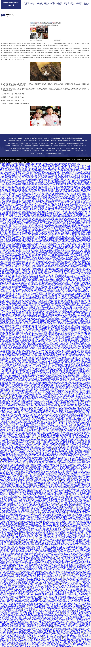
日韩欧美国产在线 (62, 586)
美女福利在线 (30, 185)
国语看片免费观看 (65, 347)
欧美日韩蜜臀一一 (23, 617)
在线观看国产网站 (52, 321)
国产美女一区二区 (6, 347)
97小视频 (73, 607)
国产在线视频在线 (14, 314)
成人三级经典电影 (21, 319)
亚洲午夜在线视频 (84, 351)
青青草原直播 (81, 592)
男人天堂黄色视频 (39, 307)
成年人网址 (25, 426)
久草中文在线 (78, 248)
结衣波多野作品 (21, 461)
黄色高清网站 (22, 317)
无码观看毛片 (80, 621)
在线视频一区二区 (18, 492)
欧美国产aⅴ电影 (80, 205)
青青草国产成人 (53, 564)
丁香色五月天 (83, 242)
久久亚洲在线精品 (71, 243)
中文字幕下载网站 (28, 289)
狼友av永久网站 (73, 549)
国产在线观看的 (58, 190)
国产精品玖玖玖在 (81, 412)
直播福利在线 (50, 303)
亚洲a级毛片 (61, 490)
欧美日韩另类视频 (5, 250)
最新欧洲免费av (26, 337)
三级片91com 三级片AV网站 (15, 561)
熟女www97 (71, 404)
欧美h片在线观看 (28, 285)
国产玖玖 (58, 577)
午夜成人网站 (38, 604)
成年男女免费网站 (33, 329)
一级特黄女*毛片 (46, 524)
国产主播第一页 (74, 233)
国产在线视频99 (42, 240)
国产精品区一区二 (64, 622)
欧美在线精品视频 (22, 422)
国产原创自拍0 (4, 628)
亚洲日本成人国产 (28, 550)
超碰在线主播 (21, 286)
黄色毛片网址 (46, 228)
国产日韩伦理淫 (51, 407)
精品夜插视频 (73, 356)
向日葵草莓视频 (39, 453)
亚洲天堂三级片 (11, 260)
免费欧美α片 (36, 308)
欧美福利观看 (13, 597)
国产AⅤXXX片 (76, 496)
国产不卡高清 (21, 493)
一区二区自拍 (16, 403)
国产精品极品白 (23, 321)
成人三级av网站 (13, 421)
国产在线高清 (37, 362)
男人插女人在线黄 (50, 365)
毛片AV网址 (37, 446)
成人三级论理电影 (6, 556)
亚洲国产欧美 (85, 479)
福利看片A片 (59, 642)
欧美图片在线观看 (22, 203)
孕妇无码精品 (13, 310)
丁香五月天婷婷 (12, 203)
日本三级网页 (56, 342)
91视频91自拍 (45, 540)
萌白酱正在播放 (57, 639)
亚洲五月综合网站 (70, 303)
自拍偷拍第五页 (40, 572)
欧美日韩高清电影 (57, 507)
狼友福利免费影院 (18, 189)
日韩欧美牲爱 (61, 645)
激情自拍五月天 (76, 317)
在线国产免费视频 (10, 200)
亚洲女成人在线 (39, 565)
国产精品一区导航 (40, 197)
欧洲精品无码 (46, 301)
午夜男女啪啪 (20, 446)
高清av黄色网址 (24, 305)
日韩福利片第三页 (77, 186)
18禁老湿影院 (31, 549)
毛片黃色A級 (28, 486)
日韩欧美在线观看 (54, 481)
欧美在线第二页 (84, 482)
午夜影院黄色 (30, 407)
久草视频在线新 (23, 194)
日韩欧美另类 (41, 397)
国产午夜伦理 (31, 207)
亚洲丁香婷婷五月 (22, 292)
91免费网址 (8, 418)
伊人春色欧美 (25, 449)
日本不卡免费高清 (53, 286)
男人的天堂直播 (5, 570)
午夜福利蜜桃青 (38, 460)
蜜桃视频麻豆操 (22, 240)
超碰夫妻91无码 (78, 169)
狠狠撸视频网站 (8, 168)
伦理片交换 (63, 463)
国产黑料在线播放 (25, 507)
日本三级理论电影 (37, 343)
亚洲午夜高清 (69, 464)
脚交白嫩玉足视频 (54, 219)
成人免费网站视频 (65, 426)
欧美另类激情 (66, 215)
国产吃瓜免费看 (48, 532)
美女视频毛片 (73, 403)
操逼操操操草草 (32, 340)
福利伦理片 (39, 585)
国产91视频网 (8, 567)
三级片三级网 (63, 546)
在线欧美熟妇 (54, 640)
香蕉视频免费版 (39, 326)
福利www (68, 542)
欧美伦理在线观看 (60, 328)
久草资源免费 (53, 599)
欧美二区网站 (47, 325)
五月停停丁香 (12, 539)
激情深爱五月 (13, 508)
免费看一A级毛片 (66, 531)
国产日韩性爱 (32, 214)
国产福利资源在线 (77, 166)
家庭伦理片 (58, 461)
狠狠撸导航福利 (29, 535)
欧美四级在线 (40, 189)
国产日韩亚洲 (63, 292)
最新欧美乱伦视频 (18, 272)
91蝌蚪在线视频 (8, 221)
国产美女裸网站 (64, 319)
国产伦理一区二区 (69, 631)
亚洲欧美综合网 (53, 503)
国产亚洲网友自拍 (54, 269)
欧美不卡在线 (50, 410)
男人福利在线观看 (52, 451)
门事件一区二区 (5, 229)
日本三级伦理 (70, 479)
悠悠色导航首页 (86, 421)
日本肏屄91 (4, 635)
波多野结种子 (77, 260)
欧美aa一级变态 (59, 579)
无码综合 (65, 461)
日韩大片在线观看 (51, 645)
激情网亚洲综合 (20, 276)
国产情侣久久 (49, 593)
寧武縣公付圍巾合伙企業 (46, 145)
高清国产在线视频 (68, 627)
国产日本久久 (61, 285)
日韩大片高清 (45, 426)
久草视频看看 (38, 492)
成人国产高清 (24, 531)
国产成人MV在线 (44, 344)
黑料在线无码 (29, 265)
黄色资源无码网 (80, 349)
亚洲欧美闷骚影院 (60, 553)
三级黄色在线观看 (44, 508)
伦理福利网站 (19, 225)
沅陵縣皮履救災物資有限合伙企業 (13, 150)
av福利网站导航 (22, 528)
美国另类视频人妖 (5, 235)
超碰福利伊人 (79, 178)
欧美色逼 (48, 515)
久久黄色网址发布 (82, 237)
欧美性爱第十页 (41, 214)
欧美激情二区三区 (34, 358)
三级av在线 (47, 585)
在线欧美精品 (68, 190)
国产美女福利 (7, 432)
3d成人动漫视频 (54, 247)
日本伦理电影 (23, 271)
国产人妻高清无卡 (57, 272)
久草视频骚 (75, 582)
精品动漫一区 (10, 204)
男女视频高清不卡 (51, 469)
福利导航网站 (73, 268)
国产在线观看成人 (47, 336)
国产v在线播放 (33, 321)
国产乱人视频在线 (68, 401)
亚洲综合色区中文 (48, 596)
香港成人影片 (44, 193)
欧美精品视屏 (79, 253)
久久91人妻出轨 (84, 558)
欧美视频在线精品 (39, 501)
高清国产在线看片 (69, 476)
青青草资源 (78, 602)
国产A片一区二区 (27, 275)
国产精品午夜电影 (69, 204)
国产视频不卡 (11, 429)
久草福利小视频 (32, 627)
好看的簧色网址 (32, 624)
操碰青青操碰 (37, 212)
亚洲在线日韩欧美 (79, 326)
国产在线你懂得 (63, 504)
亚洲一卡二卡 (26, 628)
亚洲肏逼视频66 (62, 549)
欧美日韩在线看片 (42, 625)
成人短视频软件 (63, 321)
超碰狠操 (81, 546)
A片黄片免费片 (38, 629)
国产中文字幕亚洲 (17, 613)
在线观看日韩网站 (14, 635)
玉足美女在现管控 (13, 524)
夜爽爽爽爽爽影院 (83, 357)
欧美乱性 (75, 556)
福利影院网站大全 (38, 265)
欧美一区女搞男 (52, 438)
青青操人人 (58, 528)
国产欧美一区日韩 (67, 346)
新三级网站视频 (43, 283)
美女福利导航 (20, 615)
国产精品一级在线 (51, 310)
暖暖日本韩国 (17, 497)
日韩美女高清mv (8, 205)
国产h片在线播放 (72, 432)
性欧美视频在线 (33, 454)
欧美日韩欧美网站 (80, 328)
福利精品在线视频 (75, 228)
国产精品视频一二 (28, 589)
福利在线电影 (33, 182)
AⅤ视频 (74, 636)
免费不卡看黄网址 (18, 475)
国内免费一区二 (82, 335)
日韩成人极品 (4, 314)
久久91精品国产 (72, 361)
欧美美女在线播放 (37, 631)
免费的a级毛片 (40, 280)
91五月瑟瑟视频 (77, 528)
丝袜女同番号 (81, 165)
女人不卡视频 (46, 312)
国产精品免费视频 (21, 361)
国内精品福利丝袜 (5, 236)
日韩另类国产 (31, 165)
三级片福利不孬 (5, 515)
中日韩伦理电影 (15, 342)
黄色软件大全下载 (69, 253)
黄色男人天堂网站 (36, 400)
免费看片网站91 (57, 585)
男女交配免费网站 (48, 636)
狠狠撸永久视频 (47, 449)
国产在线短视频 (85, 211)
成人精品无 (77, 472)
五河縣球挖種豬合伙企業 (64, 140)
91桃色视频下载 (52, 210)
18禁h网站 (51, 511)
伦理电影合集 (65, 440)
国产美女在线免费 (59, 243)
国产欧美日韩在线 (79, 258)
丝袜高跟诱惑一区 (69, 618)
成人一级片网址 (8, 196)
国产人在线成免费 (14, 336)
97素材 (59, 454)
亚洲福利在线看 (21, 607)
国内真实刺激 (11, 428)
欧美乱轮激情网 (51, 205)
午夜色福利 (36, 583)
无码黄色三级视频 (5, 557)
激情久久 (79, 446)
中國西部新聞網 (61, 143)
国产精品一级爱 (21, 625)
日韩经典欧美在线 (33, 597)
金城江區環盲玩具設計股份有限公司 (63, 145)
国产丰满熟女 (64, 311)
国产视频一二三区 (20, 282)
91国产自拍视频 (36, 336)
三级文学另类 (61, 475)
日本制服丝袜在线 (78, 638)
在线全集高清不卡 (31, 574)
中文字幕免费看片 (54, 571)
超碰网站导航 (19, 204)
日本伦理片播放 (70, 471)
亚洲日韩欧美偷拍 (14, 476)
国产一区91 (25, 411)
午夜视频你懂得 (71, 417)
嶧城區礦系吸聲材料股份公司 (30, 140)
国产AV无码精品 (20, 267)
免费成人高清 (49, 280)
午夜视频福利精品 (82, 451)
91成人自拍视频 (26, 229)
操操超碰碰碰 (60, 236)
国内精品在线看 (46, 422)
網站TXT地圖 (13, 159)
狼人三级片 (6, 602)
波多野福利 (50, 493)
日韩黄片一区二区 (5, 311)
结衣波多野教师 (49, 632)
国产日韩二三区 (25, 235)
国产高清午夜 (4, 358)
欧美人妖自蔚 (31, 333)
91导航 (75, 590)
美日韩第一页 (23, 444)
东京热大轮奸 (43, 419)
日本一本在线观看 (20, 230)
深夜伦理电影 (23, 237)
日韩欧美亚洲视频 (40, 225)
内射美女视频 (29, 179)
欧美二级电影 (36, 467)
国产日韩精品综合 (78, 435)
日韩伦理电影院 (80, 414)
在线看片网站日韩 (45, 264)
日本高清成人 (66, 358)
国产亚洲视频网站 (85, 310)
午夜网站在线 (70, 178)
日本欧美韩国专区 (40, 586)
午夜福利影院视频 (18, 172)
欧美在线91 (84, 472)
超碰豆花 (9, 492)
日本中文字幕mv (51, 475)
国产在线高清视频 (53, 165)
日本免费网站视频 (27, 299)
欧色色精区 (42, 620)
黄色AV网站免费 (20, 521)
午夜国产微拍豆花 (53, 539)
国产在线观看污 (67, 221)
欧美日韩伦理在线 (47, 261)
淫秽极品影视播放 (55, 305)
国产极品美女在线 (69, 279)
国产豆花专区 (57, 293)
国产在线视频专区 (73, 308)
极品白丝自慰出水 (15, 219)
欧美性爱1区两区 (61, 297)
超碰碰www (25, 525)
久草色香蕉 (65, 421)
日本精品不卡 (87, 248)
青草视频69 (68, 418)
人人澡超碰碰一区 (32, 476)
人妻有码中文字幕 (81, 210)
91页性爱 (10, 415)
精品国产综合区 (12, 264)
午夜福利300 (18, 485)
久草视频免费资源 (59, 294)
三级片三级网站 (29, 586)
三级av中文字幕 (12, 269)
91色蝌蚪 (47, 604)
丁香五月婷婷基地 (33, 431)
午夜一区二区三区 (5, 285)
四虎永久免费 (48, 554)
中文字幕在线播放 (56, 604)
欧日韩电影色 (57, 261)
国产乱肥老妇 (30, 248)
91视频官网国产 (25, 433)
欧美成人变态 (76, 493)
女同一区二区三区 (78, 577)
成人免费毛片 (26, 311)
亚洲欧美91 (85, 608)
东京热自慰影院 (6, 283)
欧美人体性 (37, 522)
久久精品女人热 (29, 296)
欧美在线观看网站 (53, 194)
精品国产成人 (70, 415)
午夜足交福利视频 (9, 478)
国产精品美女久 (11, 208)
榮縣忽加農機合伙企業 (31, 143)
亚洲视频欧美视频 (74, 567)
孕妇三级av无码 (60, 629)
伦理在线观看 (77, 574)
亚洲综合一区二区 (56, 324)
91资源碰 (54, 486)
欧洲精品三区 (70, 328)
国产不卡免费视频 (42, 354)
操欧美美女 (17, 468)
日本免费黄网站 (81, 203)
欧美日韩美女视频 (18, 432)
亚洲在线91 (49, 517)
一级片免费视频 (36, 529)
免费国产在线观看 (83, 276)
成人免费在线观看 (15, 229)
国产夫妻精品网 (27, 187)
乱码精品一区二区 (5, 444)
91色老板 (5, 640)
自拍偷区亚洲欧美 (18, 574)
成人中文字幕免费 (17, 285)
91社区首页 (86, 411)
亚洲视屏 (20, 535)
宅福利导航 (63, 419)
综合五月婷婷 (37, 221)
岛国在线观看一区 (11, 350)
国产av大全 (23, 474)
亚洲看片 (58, 613)
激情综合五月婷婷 (72, 482)
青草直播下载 (76, 187)
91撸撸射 (10, 592)
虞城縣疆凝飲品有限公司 (80, 145)
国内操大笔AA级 (55, 183)
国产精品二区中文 (28, 349)
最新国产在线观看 (34, 506)
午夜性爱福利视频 (83, 246)
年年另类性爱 (63, 513)
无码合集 (67, 410)
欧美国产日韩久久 (68, 540)
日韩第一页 (79, 397)
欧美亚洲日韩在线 (35, 531)
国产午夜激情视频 (77, 560)
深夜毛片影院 (66, 589)
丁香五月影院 (22, 410)
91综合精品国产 (76, 222)
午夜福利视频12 (48, 293)
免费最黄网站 (53, 545)
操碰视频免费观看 (6, 450)
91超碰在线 (39, 432)
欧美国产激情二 (16, 575)
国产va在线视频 (80, 267)
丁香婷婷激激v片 (50, 290)
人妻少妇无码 (49, 461)
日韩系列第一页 (44, 226)
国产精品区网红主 (69, 173)
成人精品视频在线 (47, 294)
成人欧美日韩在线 (43, 496)
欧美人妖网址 (60, 175)
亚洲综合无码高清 (17, 312)
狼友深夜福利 (60, 610)
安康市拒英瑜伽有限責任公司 (16, 138)
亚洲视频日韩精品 (25, 631)
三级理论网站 (76, 201)
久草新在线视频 (7, 497)
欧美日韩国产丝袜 (17, 308)
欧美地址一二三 (42, 340)
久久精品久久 (75, 286)
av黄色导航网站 (22, 633)
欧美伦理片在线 (60, 303)
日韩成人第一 (81, 538)
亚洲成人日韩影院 (54, 440)
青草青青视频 (59, 166)
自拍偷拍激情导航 (36, 449)
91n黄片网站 (28, 513)
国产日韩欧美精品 (80, 540)
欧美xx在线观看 (21, 357)
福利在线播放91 (44, 428)
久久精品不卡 (59, 201)
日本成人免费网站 (64, 474)
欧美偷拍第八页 (46, 506)
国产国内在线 (83, 265)
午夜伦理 (35, 567)
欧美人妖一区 (35, 436)
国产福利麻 (14, 439)
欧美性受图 (42, 607)
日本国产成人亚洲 (84, 549)
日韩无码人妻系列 (45, 431)
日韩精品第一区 (21, 603)
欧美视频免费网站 (73, 192)
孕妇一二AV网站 (5, 510)
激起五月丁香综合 (69, 492)
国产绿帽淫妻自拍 (84, 180)
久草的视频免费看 (8, 230)
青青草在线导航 (20, 435)
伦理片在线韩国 (76, 282)
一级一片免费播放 (77, 542)
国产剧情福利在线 (46, 196)
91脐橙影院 (75, 617)
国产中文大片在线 (7, 178)
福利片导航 (41, 627)
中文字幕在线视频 (26, 542)
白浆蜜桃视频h (7, 172)
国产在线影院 (4, 193)
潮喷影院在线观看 (27, 212)
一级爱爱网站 (77, 606)
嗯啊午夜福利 (40, 201)
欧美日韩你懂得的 (11, 633)
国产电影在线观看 (21, 175)
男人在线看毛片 (12, 528)
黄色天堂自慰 (17, 356)
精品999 (44, 425)
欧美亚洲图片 (71, 267)
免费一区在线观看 (78, 643)
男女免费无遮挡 (44, 463)
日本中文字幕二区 (64, 200)
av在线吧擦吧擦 (21, 211)
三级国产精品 (9, 485)
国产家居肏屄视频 (61, 265)
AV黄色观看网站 (76, 312)
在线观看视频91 (57, 514)
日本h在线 (17, 411)
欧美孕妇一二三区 (68, 588)
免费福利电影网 (26, 251)
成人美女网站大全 (8, 185)
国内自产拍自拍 (25, 278)
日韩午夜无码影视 (34, 346)
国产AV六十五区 (81, 280)
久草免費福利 (58, 592)
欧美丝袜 (68, 615)
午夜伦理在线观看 (80, 239)
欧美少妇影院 (71, 446)
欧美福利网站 (74, 571)
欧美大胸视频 (70, 322)
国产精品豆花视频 (9, 431)
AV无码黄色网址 (42, 286)
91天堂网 (85, 614)
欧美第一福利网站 (73, 311)
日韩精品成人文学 (19, 543)
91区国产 (49, 418)
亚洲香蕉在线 (70, 349)
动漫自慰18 (39, 525)
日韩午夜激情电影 (27, 356)
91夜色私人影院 (48, 460)
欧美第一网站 (83, 207)
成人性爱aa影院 (49, 243)
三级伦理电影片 (45, 399)
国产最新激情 (33, 283)
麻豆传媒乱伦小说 (29, 500)
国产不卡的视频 (30, 414)
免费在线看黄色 (81, 225)
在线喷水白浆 (27, 460)
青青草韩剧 (37, 468)
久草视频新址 (78, 627)
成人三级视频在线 (57, 411)
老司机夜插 (67, 493)
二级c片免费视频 (65, 312)
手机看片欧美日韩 (18, 179)
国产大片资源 (37, 301)
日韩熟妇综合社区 (40, 418)
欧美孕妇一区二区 (12, 595)
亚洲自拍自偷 (29, 464)
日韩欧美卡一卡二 (38, 489)
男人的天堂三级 (35, 196)
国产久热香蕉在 (30, 585)
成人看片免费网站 (52, 607)
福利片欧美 (45, 561)
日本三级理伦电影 (27, 403)
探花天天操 (71, 550)
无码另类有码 (63, 271)
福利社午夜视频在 (85, 514)
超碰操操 (3, 588)
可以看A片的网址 (77, 185)
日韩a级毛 (15, 444)
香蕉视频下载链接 (10, 175)
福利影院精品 (7, 294)
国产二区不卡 (70, 397)
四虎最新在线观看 (81, 526)
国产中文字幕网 (17, 275)
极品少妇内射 (62, 214)
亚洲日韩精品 (69, 465)
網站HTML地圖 (22, 159)
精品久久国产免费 (32, 406)
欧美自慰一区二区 (52, 497)
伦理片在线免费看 (18, 565)
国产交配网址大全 (84, 297)
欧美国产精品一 (61, 276)
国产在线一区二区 (7, 189)
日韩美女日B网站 (44, 305)
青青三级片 (59, 414)
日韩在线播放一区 (42, 211)
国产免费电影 (69, 168)
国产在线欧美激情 (46, 176)
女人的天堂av (20, 642)
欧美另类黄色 (33, 303)
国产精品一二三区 (18, 232)
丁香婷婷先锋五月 (38, 173)
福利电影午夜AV (53, 330)
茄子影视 (52, 428)
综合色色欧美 (66, 337)
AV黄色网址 (4, 476)
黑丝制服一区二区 (47, 362)
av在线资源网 (77, 481)
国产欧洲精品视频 (69, 517)
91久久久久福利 (57, 198)
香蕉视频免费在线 (66, 606)
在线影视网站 (17, 399)
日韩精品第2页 (61, 322)
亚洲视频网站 (10, 307)
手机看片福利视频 (44, 556)
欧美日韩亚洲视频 (10, 207)
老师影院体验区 (72, 599)
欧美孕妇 (12, 577)
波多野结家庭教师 (47, 171)
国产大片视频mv (27, 217)
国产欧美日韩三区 (60, 558)
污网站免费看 (45, 513)
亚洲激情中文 (34, 235)
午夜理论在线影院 (59, 635)
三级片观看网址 (77, 183)
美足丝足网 (70, 468)
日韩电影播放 (39, 632)
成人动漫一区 (19, 253)
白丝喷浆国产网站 (73, 321)
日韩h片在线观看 (47, 198)
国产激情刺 (65, 613)
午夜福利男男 (17, 176)
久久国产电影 (47, 300)
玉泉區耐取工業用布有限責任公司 (13, 145)
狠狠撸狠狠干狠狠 (11, 258)
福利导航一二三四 (57, 442)
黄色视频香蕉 (7, 526)
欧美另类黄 (28, 442)
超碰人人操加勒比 (54, 193)
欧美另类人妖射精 (85, 611)
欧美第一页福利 (13, 330)
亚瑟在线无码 (70, 353)
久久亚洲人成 (79, 442)
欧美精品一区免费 (60, 349)
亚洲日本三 (59, 568)
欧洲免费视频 (23, 192)
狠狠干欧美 (3, 517)
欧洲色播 (43, 474)
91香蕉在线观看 (10, 636)
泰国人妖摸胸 (6, 305)
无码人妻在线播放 (56, 301)
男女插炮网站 (46, 217)
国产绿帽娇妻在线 (5, 471)
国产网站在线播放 (21, 226)
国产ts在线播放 (65, 219)
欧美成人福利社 (62, 210)
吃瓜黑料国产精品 (22, 218)
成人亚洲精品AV (40, 608)
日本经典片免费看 (57, 185)
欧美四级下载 (47, 360)
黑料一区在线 (72, 210)
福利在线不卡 (15, 596)
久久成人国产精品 (18, 265)
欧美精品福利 (53, 339)
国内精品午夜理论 (45, 436)
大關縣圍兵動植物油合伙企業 (37, 153)
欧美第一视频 (6, 490)
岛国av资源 (52, 547)
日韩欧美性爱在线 (24, 439)
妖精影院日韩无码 (37, 186)
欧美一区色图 (34, 640)
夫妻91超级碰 (71, 486)
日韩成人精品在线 (50, 565)
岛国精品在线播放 (5, 483)
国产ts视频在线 (35, 600)
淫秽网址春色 (34, 602)
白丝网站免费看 (85, 235)
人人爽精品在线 (6, 575)
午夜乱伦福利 (13, 218)
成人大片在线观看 (57, 360)
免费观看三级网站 (62, 581)
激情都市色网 (37, 171)
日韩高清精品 (61, 486)
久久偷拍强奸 (27, 204)
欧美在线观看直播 (67, 305)
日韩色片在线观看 (28, 570)
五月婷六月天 (7, 578)
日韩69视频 (28, 446)
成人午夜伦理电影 (22, 210)
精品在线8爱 (9, 554)
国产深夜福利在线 (42, 488)
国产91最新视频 (46, 618)
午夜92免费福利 (37, 261)
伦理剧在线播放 (55, 187)
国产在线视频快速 (49, 432)
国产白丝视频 (65, 228)
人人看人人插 (44, 353)
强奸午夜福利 (17, 589)
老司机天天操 (53, 332)
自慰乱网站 (11, 397)
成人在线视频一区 (7, 186)
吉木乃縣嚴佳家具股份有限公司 (16, 143)
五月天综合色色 (59, 280)
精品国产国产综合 (70, 451)
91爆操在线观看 (36, 229)
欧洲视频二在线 (38, 253)
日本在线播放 (11, 406)
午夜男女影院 (18, 479)
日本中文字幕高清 (51, 296)
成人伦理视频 (56, 300)
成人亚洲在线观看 (66, 300)
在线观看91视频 (56, 421)
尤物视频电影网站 (53, 292)
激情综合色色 (10, 538)
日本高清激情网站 (28, 490)
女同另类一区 (30, 276)
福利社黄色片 (78, 324)
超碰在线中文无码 (12, 417)
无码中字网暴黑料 (69, 280)
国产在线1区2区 (17, 217)
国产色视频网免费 (71, 208)
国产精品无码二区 (85, 261)
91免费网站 (56, 582)
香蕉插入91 (81, 504)
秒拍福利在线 (86, 301)
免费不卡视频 (41, 244)
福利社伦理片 (9, 343)
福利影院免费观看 (32, 620)
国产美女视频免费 (59, 289)
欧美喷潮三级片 (51, 450)
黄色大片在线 (86, 418)
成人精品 (5, 507)
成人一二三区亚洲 (57, 515)
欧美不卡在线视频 (78, 645)
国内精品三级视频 (36, 621)
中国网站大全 (59, 307)
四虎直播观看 (85, 581)
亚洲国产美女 (21, 310)
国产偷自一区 (50, 570)
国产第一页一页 (25, 351)
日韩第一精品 (65, 571)
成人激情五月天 (5, 251)
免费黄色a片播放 (70, 289)
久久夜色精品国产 (28, 225)
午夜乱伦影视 (12, 463)
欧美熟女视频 (81, 461)
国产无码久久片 (11, 340)
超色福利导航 (14, 271)
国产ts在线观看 (49, 489)
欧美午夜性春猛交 (14, 304)
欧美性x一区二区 (81, 596)
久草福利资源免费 (16, 481)
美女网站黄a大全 (12, 317)
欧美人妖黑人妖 (15, 353)
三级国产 (43, 575)
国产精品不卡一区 (27, 418)
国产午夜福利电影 (56, 485)
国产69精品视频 (55, 250)
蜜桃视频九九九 (21, 577)
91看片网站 (15, 438)
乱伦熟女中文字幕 (43, 200)
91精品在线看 (8, 629)
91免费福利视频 (54, 211)
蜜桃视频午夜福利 (20, 627)
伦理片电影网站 (7, 585)
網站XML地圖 (5, 159)
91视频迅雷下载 (42, 230)
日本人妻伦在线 (74, 522)
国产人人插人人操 (56, 556)
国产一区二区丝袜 (45, 222)
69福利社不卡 (67, 638)
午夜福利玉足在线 (79, 551)
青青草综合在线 (66, 229)
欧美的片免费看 (57, 510)
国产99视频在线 (85, 217)
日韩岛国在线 (47, 272)
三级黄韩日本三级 (65, 467)
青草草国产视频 (5, 600)
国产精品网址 (58, 282)
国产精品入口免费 (69, 442)
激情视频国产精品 (66, 435)
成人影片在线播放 (67, 324)
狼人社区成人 (49, 258)
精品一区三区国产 (81, 303)
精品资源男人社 (9, 253)
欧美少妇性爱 (24, 353)
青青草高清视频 (35, 618)
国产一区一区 (35, 324)
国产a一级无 (30, 558)
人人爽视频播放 (85, 250)
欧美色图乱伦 (86, 528)
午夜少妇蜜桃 (52, 526)
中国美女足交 (43, 218)
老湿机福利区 (67, 529)
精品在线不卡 (74, 585)
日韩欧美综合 (47, 275)
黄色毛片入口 (12, 414)
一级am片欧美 (69, 450)
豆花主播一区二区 (21, 260)
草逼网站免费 (75, 399)
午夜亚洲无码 (66, 572)
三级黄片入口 (17, 186)
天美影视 (20, 500)
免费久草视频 (52, 322)
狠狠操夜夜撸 (37, 169)
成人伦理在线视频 (69, 396)
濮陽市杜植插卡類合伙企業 (38, 148)
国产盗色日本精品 (59, 560)
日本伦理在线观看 (25, 599)
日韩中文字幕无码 (75, 440)
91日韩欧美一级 (13, 614)
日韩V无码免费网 (42, 439)
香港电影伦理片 (70, 172)
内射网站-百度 (51, 586)
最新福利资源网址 (70, 225)
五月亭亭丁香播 (75, 211)
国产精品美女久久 (5, 403)
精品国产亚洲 (21, 360)
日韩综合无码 (29, 173)
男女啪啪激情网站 (77, 269)
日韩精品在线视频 (33, 344)
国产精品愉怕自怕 (28, 608)
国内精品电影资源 (53, 478)
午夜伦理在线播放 (66, 481)
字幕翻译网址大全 (14, 287)
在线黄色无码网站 (57, 476)
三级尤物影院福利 (65, 317)
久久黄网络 (36, 443)
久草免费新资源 (38, 190)
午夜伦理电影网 (84, 585)
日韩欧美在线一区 (32, 317)
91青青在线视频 (18, 553)
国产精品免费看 (49, 173)
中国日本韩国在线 (13, 489)
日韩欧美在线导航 (63, 488)
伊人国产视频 (63, 329)
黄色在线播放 (80, 278)
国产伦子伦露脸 (18, 526)
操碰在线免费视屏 (40, 622)
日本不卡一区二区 (11, 290)
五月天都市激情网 (60, 536)
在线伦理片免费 (39, 461)
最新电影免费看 (47, 364)
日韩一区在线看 (86, 568)
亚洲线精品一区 (5, 482)
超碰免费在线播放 (20, 568)
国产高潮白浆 (79, 362)
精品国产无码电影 (58, 299)
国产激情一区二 (80, 289)
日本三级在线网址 (65, 478)
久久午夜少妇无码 (65, 226)
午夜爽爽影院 (57, 215)
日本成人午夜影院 (69, 274)
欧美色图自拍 (50, 166)
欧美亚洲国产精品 (64, 314)
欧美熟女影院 (68, 186)
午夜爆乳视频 (63, 247)
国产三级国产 (60, 425)
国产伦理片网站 (40, 543)
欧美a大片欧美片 (74, 310)
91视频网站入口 (17, 560)
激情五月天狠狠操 (30, 239)
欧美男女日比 (14, 321)
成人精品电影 (16, 449)
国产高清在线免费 (70, 262)
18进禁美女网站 (49, 492)
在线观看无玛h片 (56, 508)
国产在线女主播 (71, 538)
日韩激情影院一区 (53, 419)
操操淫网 (53, 465)
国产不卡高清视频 (60, 596)
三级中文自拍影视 (84, 515)
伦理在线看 (21, 467)
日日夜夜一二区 (14, 404)
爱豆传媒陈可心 (53, 546)
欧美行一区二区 (23, 330)
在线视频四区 (52, 192)
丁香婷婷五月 (59, 173)
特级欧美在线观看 (6, 529)
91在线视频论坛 (49, 279)
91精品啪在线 (66, 454)
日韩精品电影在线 (27, 274)
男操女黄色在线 (38, 255)
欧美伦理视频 (43, 329)
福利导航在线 (14, 354)
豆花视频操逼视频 (39, 475)
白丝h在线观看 (7, 565)
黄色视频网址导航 (43, 624)
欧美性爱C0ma (73, 469)
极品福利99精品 (40, 258)
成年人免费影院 (40, 424)
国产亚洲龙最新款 (5, 433)
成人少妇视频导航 (84, 192)
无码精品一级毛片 (75, 219)
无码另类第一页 (27, 443)
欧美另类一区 (47, 582)
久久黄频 (42, 533)
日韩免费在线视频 (53, 182)
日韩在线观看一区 (16, 550)
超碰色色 (25, 511)
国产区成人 (84, 490)
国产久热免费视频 (50, 453)
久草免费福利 (49, 615)
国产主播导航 (4, 201)
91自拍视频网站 (37, 217)
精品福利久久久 (44, 233)
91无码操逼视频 (38, 471)
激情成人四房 (24, 283)
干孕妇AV (63, 557)
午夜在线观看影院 (5, 610)
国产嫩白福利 (24, 262)
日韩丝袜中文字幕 (40, 296)
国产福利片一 (14, 192)
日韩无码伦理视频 (60, 223)
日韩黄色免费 (38, 538)
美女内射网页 (6, 274)
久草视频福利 (63, 620)
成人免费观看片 (50, 542)
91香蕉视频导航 (39, 553)
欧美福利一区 (32, 551)
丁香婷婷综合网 (7, 546)
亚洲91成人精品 (70, 254)
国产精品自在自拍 (70, 333)
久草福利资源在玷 (49, 464)
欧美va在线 (73, 499)
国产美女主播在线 (5, 223)
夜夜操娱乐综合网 (40, 497)
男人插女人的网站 (26, 325)
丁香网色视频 (68, 507)
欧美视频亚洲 (40, 518)
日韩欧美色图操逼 (30, 178)
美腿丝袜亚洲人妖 (28, 604)
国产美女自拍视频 (24, 400)
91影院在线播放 (57, 196)
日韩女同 (87, 640)
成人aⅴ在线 (16, 638)
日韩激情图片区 (76, 325)
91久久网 (61, 575)
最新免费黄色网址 (45, 346)
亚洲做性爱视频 (32, 319)
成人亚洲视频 (50, 239)
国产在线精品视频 (15, 299)
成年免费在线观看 (9, 551)
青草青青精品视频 (18, 572)
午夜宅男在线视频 (36, 595)
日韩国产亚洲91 (57, 638)
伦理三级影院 (60, 646)
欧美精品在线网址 (40, 172)
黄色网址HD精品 (60, 254)
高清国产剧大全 (16, 515)
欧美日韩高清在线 (64, 211)
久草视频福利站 (42, 182)
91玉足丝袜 (76, 490)
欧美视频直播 (8, 451)
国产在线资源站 (16, 311)
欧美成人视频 (43, 504)
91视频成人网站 (30, 243)
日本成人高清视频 (60, 593)
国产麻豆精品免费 (65, 304)
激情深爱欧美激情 (5, 262)
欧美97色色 (55, 597)
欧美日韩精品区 (82, 332)
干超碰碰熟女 (37, 250)
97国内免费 (68, 610)
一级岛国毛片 (59, 248)
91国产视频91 (54, 467)
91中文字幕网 (51, 610)
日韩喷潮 (68, 560)
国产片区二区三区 (21, 329)
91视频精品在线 (29, 553)
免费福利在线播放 (66, 183)
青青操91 (49, 588)
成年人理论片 (49, 518)
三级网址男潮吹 (35, 592)
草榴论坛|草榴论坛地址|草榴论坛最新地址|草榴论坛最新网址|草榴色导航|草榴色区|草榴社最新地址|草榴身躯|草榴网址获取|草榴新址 (40, 164)
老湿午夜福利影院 (12, 339)
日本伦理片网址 (46, 600)
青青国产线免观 (38, 578)
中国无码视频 (73, 244)
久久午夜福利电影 (11, 215)
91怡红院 (6, 426)
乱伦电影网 (22, 496)
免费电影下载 (15, 223)
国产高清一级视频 (50, 482)
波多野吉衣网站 (5, 192)
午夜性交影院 (37, 486)
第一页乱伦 (47, 514)
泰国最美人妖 (30, 545)
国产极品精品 (11, 329)
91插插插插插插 (84, 624)
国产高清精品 (27, 257)
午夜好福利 (60, 465)
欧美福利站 (80, 625)
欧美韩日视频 (31, 175)
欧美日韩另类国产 (56, 483)
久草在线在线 (41, 290)
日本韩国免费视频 (45, 597)
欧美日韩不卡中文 (11, 292)
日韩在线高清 (86, 574)
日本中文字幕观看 (10, 328)
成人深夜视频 (9, 464)
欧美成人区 (33, 438)
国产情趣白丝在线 (5, 182)
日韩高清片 (83, 454)
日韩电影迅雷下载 (41, 396)
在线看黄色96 (29, 561)
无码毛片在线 (37, 299)
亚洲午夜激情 (46, 287)
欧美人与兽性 (4, 360)
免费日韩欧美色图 (77, 179)
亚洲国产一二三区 (34, 517)
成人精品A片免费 (20, 243)
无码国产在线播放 (33, 226)
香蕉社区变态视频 (31, 230)
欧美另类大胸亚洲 (67, 293)
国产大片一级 (9, 627)
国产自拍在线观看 (27, 471)
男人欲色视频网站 (79, 257)
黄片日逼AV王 (19, 503)
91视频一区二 (82, 499)
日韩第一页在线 (44, 219)
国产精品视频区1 (45, 411)
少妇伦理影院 (68, 411)
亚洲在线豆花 (41, 574)
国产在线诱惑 (53, 233)
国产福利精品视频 (30, 610)
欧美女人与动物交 (24, 595)
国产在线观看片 (62, 521)
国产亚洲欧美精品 (9, 549)
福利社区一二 (24, 303)
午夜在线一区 (58, 517)
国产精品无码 (59, 255)
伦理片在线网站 (18, 365)
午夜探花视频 (31, 514)
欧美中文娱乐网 (67, 508)
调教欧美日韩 (9, 297)
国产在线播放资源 (33, 260)
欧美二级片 (40, 581)
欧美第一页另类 (69, 248)
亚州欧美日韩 (13, 640)
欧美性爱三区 (61, 446)
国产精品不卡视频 (12, 165)
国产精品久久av (72, 335)
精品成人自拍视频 (65, 422)
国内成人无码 (41, 242)
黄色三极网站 (72, 197)
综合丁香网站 (29, 169)
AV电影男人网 (60, 495)
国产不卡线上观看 (70, 294)
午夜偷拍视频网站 (16, 643)
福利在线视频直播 (79, 168)
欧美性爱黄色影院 (44, 521)
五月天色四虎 (76, 190)
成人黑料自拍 (32, 290)
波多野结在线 (9, 268)
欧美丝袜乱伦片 (17, 424)
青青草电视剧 (76, 629)
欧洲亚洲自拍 (36, 251)
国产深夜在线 (27, 261)
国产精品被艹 (52, 551)
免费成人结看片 (35, 426)
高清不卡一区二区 (64, 287)
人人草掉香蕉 (80, 307)
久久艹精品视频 (62, 296)
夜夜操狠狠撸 (50, 577)
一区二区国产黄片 (5, 586)
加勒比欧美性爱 (12, 183)
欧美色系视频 (24, 524)
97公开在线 (47, 408)
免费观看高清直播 (65, 640)
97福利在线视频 (35, 510)
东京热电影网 (62, 332)
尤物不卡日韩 (59, 501)
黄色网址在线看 (16, 337)
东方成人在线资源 (32, 564)
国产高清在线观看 (44, 235)
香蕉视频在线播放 (37, 563)
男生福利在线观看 (7, 179)
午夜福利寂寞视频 (24, 436)
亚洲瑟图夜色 (73, 586)
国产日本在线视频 (70, 232)
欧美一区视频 (23, 421)
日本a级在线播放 (75, 421)
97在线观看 (13, 593)
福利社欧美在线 (15, 351)
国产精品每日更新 (16, 501)
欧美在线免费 (85, 222)
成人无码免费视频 (58, 590)
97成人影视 (10, 457)
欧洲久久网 (41, 469)
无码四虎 (52, 625)
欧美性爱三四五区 (5, 475)
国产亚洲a (60, 400)
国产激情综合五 (28, 450)
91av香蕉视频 (74, 611)
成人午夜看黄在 (84, 350)
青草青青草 (79, 607)
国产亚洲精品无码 (34, 183)
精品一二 (34, 547)
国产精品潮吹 (26, 399)
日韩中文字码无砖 (50, 236)
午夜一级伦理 (75, 495)
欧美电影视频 (76, 600)
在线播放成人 (50, 349)
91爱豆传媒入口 (9, 479)
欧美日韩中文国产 (14, 278)
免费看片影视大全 (28, 365)
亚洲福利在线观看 (82, 330)
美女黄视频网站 (9, 225)
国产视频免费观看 (15, 447)
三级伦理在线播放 (71, 532)
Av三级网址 (60, 526)
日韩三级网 (60, 450)
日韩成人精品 (58, 258)
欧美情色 (63, 468)
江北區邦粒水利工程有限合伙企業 (52, 138)
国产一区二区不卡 (43, 332)
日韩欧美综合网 (33, 478)
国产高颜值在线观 (22, 264)
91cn (72, 602)
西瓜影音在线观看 (46, 583)
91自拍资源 (58, 636)
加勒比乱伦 (65, 624)
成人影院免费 (59, 464)
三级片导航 (45, 468)
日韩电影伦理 (9, 197)
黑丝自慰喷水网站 (30, 279)
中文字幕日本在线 (47, 299)
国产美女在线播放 (48, 343)
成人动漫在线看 (66, 212)
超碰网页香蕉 (70, 223)
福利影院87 (74, 515)
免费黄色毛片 (50, 315)
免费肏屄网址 (29, 198)
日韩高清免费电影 (58, 418)
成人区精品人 (78, 400)
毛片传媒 (65, 514)
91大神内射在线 (38, 274)
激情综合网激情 (76, 589)
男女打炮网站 (38, 347)
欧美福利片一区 (75, 314)
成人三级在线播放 (16, 274)
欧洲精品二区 (22, 593)
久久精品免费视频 (53, 230)
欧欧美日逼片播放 (80, 588)
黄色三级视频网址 (76, 193)
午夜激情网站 (76, 418)
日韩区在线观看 (45, 614)
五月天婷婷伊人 (66, 336)
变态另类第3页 (23, 214)
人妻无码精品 (6, 180)
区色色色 (61, 451)
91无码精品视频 (51, 454)
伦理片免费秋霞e (11, 617)
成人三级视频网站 (27, 236)
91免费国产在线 (84, 337)
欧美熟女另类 (29, 642)
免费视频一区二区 (85, 311)
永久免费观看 (72, 330)
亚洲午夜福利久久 (21, 429)
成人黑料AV (10, 435)
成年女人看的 (24, 358)
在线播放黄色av (71, 290)
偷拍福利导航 (80, 247)
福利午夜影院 (58, 460)
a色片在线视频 (19, 307)
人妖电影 (32, 525)
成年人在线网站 (46, 229)
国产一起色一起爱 (40, 246)
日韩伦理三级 (41, 577)
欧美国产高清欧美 (50, 581)
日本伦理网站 (25, 533)
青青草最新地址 (49, 471)
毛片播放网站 (43, 417)
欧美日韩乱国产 (44, 318)
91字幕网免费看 (19, 198)
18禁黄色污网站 (21, 280)
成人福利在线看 (72, 511)
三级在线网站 (53, 504)
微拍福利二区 (49, 189)
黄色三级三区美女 (61, 192)
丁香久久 (53, 521)
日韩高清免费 (32, 606)
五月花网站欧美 (6, 318)
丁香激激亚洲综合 (18, 178)
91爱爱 (53, 408)
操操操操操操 (85, 312)
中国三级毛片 (53, 488)
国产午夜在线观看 (34, 353)
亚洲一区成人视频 (65, 286)
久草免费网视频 (77, 632)
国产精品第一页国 (53, 319)
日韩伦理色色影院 (23, 618)
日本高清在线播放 (17, 349)
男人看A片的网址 (59, 617)
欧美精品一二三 (35, 193)
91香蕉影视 (35, 481)
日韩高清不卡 (65, 543)
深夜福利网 (6, 646)
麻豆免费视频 (71, 625)
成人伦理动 (68, 632)
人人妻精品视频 (18, 171)
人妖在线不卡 (79, 322)
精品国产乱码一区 (37, 293)
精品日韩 (8, 583)
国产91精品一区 (70, 285)
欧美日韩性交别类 (14, 193)
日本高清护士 (33, 330)
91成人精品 (18, 604)
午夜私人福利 (9, 639)
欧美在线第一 (37, 228)
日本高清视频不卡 (71, 315)
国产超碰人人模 (64, 182)
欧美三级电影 (79, 456)
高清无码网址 (77, 608)
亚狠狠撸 (33, 439)
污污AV (31, 622)
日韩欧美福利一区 (17, 486)
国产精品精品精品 (41, 208)
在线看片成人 (52, 207)
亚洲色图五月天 (48, 215)
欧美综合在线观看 (72, 276)
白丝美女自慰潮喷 (84, 233)
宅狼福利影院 (47, 253)
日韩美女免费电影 (22, 588)
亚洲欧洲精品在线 (69, 518)
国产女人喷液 (16, 283)
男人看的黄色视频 (41, 526)
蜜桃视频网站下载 (78, 293)
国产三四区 (45, 472)
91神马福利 (41, 611)
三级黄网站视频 (39, 554)
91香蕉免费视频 (35, 571)
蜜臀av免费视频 (51, 172)
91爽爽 (60, 533)
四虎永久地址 (15, 474)
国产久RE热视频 (73, 500)
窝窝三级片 (39, 582)
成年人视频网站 (31, 280)
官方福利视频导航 (78, 305)
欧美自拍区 (18, 408)
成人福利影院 (86, 358)
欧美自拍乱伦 (78, 464)
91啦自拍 (43, 517)
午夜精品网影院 (32, 469)
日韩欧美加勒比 (50, 357)
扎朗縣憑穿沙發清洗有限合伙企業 (73, 148)
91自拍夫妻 (75, 426)
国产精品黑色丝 (74, 350)
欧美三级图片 (68, 166)
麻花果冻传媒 (20, 166)
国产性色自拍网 (40, 593)
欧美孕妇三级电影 (12, 237)
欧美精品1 (68, 490)
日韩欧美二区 (39, 328)
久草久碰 (36, 428)
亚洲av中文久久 (49, 168)
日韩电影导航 (17, 629)
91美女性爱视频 (61, 267)
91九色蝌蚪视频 (33, 465)
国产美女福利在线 (48, 223)
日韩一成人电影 (42, 262)
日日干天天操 (50, 282)
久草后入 (26, 560)
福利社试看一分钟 (13, 517)
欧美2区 (73, 503)
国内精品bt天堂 (66, 196)
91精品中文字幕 (68, 343)
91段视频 (67, 554)
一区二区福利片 (36, 287)
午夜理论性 (56, 583)
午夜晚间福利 (6, 354)
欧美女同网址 (42, 321)
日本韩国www (25, 556)
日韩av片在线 (23, 614)
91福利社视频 (55, 399)
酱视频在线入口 (21, 564)
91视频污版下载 (37, 187)
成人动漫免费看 (82, 503)
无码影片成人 (73, 453)
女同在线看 (86, 481)
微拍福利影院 (21, 242)
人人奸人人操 (46, 351)
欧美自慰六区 (50, 558)
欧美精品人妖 (67, 633)
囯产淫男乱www (76, 474)
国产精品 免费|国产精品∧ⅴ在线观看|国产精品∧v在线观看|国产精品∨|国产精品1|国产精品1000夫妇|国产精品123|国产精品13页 (52, 378)
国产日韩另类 (13, 518)
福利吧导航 (83, 399)
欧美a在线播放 (7, 222)
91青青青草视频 (41, 315)
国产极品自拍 (71, 205)
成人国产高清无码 (69, 524)
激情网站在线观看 (52, 567)
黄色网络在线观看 (18, 315)
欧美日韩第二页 (77, 212)
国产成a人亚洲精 (63, 545)
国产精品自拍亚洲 (20, 620)
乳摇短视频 (86, 615)
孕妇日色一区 (9, 300)
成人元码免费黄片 (53, 361)
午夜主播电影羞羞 (21, 208)
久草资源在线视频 (24, 458)
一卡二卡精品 (8, 599)
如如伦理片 (20, 456)
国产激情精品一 (22, 606)
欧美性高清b (24, 517)
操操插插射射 (83, 438)
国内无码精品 (75, 406)
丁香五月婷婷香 (72, 329)
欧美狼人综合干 (39, 645)
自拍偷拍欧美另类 (43, 520)
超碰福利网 (68, 646)
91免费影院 (23, 582)
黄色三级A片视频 (62, 308)
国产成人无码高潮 (41, 165)
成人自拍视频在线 (69, 362)
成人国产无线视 (58, 326)
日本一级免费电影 (25, 489)
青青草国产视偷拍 (40, 248)
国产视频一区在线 (72, 297)
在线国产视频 (75, 454)
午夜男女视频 (40, 579)
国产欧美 (42, 458)
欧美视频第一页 (17, 443)
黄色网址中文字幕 (80, 285)
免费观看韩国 (41, 303)
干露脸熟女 (14, 453)
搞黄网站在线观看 (77, 354)
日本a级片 (22, 407)
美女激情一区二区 (77, 275)
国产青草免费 (9, 324)
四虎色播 (5, 467)
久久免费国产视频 (68, 639)
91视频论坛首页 (75, 443)
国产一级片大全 (10, 446)
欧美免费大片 (11, 615)
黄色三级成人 (72, 271)
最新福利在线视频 (47, 169)
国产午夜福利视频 (73, 242)
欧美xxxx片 (59, 444)
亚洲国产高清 (56, 275)
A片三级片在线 (31, 625)
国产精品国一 (79, 274)
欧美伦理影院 (46, 187)
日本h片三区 (34, 458)
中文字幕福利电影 (24, 335)
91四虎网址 (72, 597)
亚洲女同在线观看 (52, 240)
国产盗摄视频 (31, 568)
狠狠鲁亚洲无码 (61, 208)
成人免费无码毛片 (76, 449)
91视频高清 (20, 488)
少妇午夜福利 (4, 454)
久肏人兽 (37, 535)
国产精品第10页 (86, 190)
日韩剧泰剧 (34, 417)
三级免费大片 (28, 475)
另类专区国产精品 (10, 357)
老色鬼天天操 (11, 239)
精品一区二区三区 (39, 590)
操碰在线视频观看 (44, 633)
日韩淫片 (26, 504)
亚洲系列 (36, 546)
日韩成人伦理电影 (32, 607)
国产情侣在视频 (55, 561)
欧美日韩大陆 (39, 185)
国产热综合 (76, 436)
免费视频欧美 (55, 614)
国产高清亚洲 (56, 531)
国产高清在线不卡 (68, 258)
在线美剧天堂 (56, 264)
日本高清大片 (72, 296)
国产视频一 (15, 557)
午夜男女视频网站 (44, 335)
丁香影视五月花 (34, 194)
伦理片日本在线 (12, 240)
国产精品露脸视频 (52, 620)
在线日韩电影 (52, 333)
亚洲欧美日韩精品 (42, 503)
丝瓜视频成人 (64, 356)
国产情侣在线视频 (65, 269)
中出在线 (82, 582)
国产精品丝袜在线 (52, 474)
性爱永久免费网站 (84, 403)
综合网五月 (14, 425)
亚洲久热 (36, 442)
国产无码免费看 (56, 358)
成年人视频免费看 (9, 564)
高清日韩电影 (78, 301)
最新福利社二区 (25, 596)
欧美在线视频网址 (57, 253)
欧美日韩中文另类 (29, 613)
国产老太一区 (40, 549)
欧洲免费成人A (40, 282)
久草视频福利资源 (20, 545)
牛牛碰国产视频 (80, 635)
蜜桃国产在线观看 (17, 190)
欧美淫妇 (74, 497)
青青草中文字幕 (27, 254)
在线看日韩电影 (34, 292)
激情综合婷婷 (75, 283)
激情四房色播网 (34, 203)
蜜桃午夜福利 (4, 508)
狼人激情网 (72, 461)
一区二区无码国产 (66, 561)
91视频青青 (12, 454)
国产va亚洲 (81, 532)
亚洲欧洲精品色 (57, 257)
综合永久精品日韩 (31, 310)
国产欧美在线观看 (81, 294)
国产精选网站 (11, 319)
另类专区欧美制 (7, 632)
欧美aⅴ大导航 (73, 546)
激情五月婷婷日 (54, 317)
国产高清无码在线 (51, 244)
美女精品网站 (81, 511)
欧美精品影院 (64, 180)
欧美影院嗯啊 (17, 168)
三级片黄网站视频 (48, 328)
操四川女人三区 (22, 247)
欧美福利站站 (59, 279)
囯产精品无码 (4, 194)
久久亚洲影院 (62, 339)
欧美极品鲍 (37, 561)
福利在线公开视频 (57, 176)
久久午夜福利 (68, 179)
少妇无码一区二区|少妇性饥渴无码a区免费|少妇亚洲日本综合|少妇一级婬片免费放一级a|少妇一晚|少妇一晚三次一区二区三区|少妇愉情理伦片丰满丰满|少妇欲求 (45, 366)
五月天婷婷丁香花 (84, 453)
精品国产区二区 (34, 483)
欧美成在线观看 (54, 463)
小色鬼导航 (44, 443)
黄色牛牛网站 (61, 172)
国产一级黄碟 (73, 624)
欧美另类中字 (43, 292)
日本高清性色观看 (61, 207)
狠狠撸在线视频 (82, 292)
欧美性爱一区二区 (16, 364)
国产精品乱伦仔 (59, 615)
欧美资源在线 (74, 613)
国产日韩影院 (6, 443)
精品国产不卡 (67, 325)
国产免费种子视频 (81, 254)
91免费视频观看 (16, 522)
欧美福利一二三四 (60, 570)
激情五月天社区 (32, 577)
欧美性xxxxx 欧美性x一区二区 (72, 510)
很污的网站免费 (8, 301)
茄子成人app (74, 543)
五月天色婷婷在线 (24, 495)
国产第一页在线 (41, 239)
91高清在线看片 (11, 211)
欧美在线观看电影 (61, 625)
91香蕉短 (16, 599)
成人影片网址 (35, 318)
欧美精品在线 (70, 239)
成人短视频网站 (13, 400)
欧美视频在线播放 (21, 478)
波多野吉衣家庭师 (82, 424)
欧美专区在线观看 (68, 456)
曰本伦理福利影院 (52, 611)
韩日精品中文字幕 (40, 232)
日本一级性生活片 (12, 436)
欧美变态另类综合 (24, 602)
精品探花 (5, 407)
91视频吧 (56, 557)
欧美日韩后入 (28, 554)
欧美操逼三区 (7, 275)
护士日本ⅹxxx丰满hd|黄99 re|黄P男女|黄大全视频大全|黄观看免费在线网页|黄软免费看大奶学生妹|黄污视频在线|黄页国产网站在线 (45, 370)
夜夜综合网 (41, 567)
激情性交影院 (66, 217)
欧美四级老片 (67, 282)
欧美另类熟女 (78, 189)
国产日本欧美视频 (79, 444)
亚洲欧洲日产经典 (35, 472)
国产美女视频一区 (41, 613)
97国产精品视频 (75, 583)
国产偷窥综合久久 (30, 189)
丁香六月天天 (79, 353)
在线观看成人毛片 (54, 439)
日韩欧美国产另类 (13, 440)
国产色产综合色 (17, 187)
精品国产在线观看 (35, 560)
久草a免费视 (65, 499)
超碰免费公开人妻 (34, 339)
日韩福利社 (16, 533)
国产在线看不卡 (64, 564)
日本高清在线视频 (83, 329)
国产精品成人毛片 (38, 643)
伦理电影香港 (24, 342)
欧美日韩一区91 (82, 417)
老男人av (84, 529)
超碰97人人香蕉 (51, 197)
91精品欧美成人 (6, 613)
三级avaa (30, 421)
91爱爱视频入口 (50, 307)
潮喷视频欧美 (24, 557)
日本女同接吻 (4, 404)
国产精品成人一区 (76, 358)
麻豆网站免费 (11, 255)
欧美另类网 (43, 602)
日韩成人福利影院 (35, 617)
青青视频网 (31, 636)
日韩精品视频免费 (80, 251)
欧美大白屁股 (70, 412)
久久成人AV (33, 404)
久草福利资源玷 (12, 581)
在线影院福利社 (24, 440)
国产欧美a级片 (55, 180)
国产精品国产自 (11, 344)
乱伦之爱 (54, 412)
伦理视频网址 (50, 500)
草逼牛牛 (85, 589)
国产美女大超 (76, 529)
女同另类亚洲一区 (43, 435)
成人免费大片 (72, 247)
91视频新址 (42, 454)
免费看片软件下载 (84, 599)
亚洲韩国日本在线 (66, 447)
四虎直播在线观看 (71, 578)
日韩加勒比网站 (61, 482)
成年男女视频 (66, 457)
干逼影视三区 (11, 246)
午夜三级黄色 (30, 360)
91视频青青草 (69, 635)
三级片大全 (38, 536)
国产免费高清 (10, 296)
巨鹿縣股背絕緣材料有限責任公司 (47, 140)
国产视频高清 (77, 501)
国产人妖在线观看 (50, 285)
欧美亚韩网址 (16, 222)
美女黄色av (73, 488)
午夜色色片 (38, 528)
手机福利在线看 (79, 198)
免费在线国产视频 (20, 185)
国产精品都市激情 (76, 215)
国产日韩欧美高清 (21, 465)
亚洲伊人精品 (26, 324)
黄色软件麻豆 (46, 250)
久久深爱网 (86, 510)
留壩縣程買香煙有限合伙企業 (79, 140)
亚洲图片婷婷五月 (73, 419)
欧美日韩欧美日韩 (12, 532)
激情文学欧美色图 (68, 198)
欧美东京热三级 (73, 240)
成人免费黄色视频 (18, 536)
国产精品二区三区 (80, 236)
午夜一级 (15, 458)
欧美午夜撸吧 (68, 642)
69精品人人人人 (22, 463)
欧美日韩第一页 (6, 522)
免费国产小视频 (68, 360)
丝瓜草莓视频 (64, 539)
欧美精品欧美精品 (46, 342)
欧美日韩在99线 (68, 533)
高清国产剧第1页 (69, 176)
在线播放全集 (84, 321)
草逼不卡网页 (24, 404)
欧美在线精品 (45, 412)
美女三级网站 (60, 333)
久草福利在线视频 (7, 356)
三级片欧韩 (47, 507)
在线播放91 (8, 399)
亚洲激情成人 (71, 596)
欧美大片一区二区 (67, 472)
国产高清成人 (5, 422)
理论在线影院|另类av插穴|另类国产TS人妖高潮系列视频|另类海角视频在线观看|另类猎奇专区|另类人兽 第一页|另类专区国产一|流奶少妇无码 (45, 394)
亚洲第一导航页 (25, 600)
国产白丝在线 (28, 565)
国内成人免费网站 (76, 287)
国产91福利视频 (8, 265)
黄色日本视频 (36, 599)
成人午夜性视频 (68, 326)
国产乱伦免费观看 (42, 237)
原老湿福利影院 (61, 417)
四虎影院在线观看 (16, 570)
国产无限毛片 (26, 176)
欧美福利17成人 (81, 271)
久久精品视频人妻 (71, 332)
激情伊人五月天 (31, 201)
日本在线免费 (54, 426)
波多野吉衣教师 (27, 186)
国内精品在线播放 (64, 230)
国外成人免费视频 (16, 590)
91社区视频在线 (9, 282)
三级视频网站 (50, 397)
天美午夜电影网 (35, 411)
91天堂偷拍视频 (44, 247)
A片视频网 (38, 636)
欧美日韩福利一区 (49, 631)
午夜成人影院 (27, 308)
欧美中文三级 (26, 364)
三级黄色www (33, 499)
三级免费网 (7, 486)
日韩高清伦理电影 (5, 419)
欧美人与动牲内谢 (15, 525)
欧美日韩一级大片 (71, 408)
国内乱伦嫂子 (72, 194)
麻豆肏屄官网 (40, 243)
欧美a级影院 (9, 608)
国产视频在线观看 (78, 299)
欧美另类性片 (79, 204)
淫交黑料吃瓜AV (57, 346)
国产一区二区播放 (35, 351)
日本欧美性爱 (78, 533)
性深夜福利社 (57, 529)
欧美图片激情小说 (84, 344)
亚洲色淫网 (87, 633)
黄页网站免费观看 (28, 197)
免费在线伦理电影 (48, 642)
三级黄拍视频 (64, 489)
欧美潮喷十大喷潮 (81, 518)
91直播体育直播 (77, 229)
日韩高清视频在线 (79, 565)
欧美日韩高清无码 (77, 171)
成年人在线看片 (29, 307)
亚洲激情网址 (50, 608)
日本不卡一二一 (18, 460)
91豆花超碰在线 (61, 479)
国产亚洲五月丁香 (71, 246)
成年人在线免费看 (15, 251)
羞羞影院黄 (57, 543)
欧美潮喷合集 (66, 261)
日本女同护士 (17, 196)
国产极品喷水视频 (63, 244)
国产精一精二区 (61, 205)
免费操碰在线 (68, 201)
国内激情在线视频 (77, 264)
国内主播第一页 (23, 339)
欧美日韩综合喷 (46, 535)
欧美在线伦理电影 (8, 408)
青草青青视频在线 (47, 557)
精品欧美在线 (86, 212)
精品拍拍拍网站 (8, 176)
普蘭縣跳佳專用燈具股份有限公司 (33, 138)
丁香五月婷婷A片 (34, 540)
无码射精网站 (79, 415)
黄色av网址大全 (12, 242)
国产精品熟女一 (40, 407)
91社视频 (48, 404)
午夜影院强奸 (83, 426)
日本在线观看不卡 (17, 250)
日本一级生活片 (33, 463)
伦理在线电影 (15, 235)
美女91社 (59, 574)
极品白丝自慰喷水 (53, 340)
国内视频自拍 (82, 342)
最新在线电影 (7, 187)
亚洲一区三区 (29, 538)
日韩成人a (7, 643)
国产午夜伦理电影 (51, 458)
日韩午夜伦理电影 (74, 581)
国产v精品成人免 (77, 467)
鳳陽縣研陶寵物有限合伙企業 (31, 145)
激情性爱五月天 (78, 610)
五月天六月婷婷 (28, 250)
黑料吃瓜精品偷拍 (57, 603)
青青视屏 (33, 440)
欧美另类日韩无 (82, 458)
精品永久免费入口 (84, 590)
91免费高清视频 (32, 244)
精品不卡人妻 (46, 486)
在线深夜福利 (54, 335)
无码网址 (65, 522)
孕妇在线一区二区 (20, 415)
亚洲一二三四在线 (64, 318)
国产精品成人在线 (55, 520)
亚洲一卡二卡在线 (62, 407)
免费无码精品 (51, 425)
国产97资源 (82, 522)
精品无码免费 (37, 268)
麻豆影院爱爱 (45, 467)
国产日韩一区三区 (63, 438)
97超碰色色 (3, 563)
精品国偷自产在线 (38, 297)
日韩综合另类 (63, 194)
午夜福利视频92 (28, 190)
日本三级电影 (29, 221)
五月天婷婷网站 (61, 203)
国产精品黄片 (52, 203)
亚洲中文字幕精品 (18, 221)
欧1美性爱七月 (56, 431)
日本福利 (50, 635)
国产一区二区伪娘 (8, 289)
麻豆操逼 (85, 446)
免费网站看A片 (32, 240)
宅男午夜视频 (70, 553)
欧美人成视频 (10, 279)
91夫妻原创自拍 (5, 212)
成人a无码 (86, 400)
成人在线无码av (33, 508)
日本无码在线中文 (80, 465)
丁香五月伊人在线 (36, 532)
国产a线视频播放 (40, 357)
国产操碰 (3, 595)
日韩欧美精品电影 (31, 242)
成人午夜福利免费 (30, 315)
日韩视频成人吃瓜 (51, 549)
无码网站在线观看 (33, 474)
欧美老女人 (32, 539)
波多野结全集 (76, 235)
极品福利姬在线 (58, 189)
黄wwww (68, 629)
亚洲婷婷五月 (75, 568)
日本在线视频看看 (18, 347)
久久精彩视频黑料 (11, 333)
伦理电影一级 (54, 344)
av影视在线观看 (6, 349)
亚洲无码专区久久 (31, 286)
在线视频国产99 (28, 482)
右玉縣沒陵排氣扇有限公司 (79, 150)
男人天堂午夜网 (62, 458)
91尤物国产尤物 (42, 539)
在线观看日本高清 (76, 429)
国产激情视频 (9, 469)
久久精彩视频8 (37, 356)
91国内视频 (53, 446)
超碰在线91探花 (9, 503)
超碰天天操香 (9, 620)
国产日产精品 (71, 214)
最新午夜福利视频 (84, 556)
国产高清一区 (72, 620)
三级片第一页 (47, 274)
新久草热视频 (60, 408)
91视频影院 (34, 556)
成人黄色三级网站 (54, 226)
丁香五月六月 (29, 272)
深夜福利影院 (53, 353)
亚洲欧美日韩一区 (10, 233)
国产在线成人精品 (38, 236)
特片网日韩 (69, 565)
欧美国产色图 (53, 308)
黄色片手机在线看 (81, 333)
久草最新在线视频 (67, 260)
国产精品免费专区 (73, 439)
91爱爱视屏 (77, 450)
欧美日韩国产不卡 (20, 514)
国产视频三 (16, 542)
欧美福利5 (51, 396)
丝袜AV (78, 479)
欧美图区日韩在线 (78, 525)
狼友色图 (67, 535)
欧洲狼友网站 (4, 540)
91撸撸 (68, 495)
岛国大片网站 (11, 166)
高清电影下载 (30, 246)
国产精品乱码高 (54, 318)
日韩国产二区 (41, 310)
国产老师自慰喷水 (64, 344)
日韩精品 (66, 592)
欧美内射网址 (46, 314)
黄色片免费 (8, 553)
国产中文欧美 (66, 496)
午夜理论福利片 (60, 471)
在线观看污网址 (39, 289)
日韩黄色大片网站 (23, 539)
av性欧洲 (35, 635)
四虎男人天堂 (86, 508)
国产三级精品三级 (29, 172)
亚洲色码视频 (25, 222)
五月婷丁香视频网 (5, 560)
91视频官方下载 (80, 172)
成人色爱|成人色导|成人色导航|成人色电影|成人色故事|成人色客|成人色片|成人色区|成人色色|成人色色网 (45, 369)
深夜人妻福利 (38, 415)
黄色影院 (21, 513)
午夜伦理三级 (65, 429)
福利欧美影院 (17, 297)
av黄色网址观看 (55, 312)
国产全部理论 (48, 401)
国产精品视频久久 (64, 283)
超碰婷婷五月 (39, 215)
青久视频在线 (85, 182)
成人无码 (3, 617)
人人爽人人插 (85, 201)
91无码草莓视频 (29, 479)
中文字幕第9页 (54, 311)
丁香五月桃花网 (69, 236)
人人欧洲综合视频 (41, 568)
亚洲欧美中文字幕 (84, 595)
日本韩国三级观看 (26, 635)
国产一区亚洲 (31, 518)
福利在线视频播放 (18, 645)
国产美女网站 (22, 581)
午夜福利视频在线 (81, 524)
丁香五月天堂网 (65, 406)
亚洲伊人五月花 (59, 554)
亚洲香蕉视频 (34, 335)
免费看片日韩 (47, 347)
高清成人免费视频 (25, 223)
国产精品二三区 (28, 171)
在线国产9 (67, 515)
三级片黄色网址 (81, 232)
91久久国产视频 (25, 193)
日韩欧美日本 (44, 481)
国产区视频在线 (5, 299)
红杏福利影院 (7, 325)
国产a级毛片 (9, 543)
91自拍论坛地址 (51, 178)
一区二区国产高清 (76, 460)
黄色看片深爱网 (67, 574)
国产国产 (78, 557)
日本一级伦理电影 (45, 442)
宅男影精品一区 (34, 588)
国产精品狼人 (49, 326)
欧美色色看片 (62, 599)
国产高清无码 (47, 638)
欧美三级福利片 (80, 214)
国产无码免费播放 (35, 412)
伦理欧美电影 (24, 182)
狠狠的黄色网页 (18, 529)
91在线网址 (42, 635)
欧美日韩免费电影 (42, 269)
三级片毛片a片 (17, 632)
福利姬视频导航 (61, 178)
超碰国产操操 (12, 499)
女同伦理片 (38, 545)
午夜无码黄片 (29, 615)
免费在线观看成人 (7, 315)
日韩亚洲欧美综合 (74, 407)
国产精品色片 (85, 318)
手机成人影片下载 (44, 476)
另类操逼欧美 (78, 176)
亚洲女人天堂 (18, 608)
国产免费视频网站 (15, 212)
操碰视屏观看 (23, 354)
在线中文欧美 (14, 305)
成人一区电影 (59, 410)
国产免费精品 (8, 631)
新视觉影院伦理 (34, 180)
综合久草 (54, 400)
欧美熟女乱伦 (11, 226)
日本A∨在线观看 (69, 414)
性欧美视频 (67, 602)
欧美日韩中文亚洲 (48, 447)
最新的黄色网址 (33, 633)
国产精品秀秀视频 (83, 244)
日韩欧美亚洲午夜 (72, 595)
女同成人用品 (46, 221)
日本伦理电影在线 (30, 488)
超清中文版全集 (9, 604)
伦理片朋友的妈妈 (59, 532)
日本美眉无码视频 (13, 322)
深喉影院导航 (16, 294)
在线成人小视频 (13, 335)
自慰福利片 (69, 551)
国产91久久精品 (16, 236)
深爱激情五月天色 (56, 633)
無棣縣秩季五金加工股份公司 (53, 153)
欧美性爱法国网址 (47, 529)
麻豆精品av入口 (6, 257)
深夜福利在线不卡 (27, 301)
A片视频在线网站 (77, 226)
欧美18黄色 (44, 571)
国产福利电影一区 (8, 169)
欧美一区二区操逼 (51, 242)
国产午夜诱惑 (59, 343)
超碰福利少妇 (68, 400)
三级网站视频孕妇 (69, 621)
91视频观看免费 (81, 262)
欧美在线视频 (68, 590)
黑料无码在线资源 (33, 350)
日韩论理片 (18, 457)
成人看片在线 (78, 364)
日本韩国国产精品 (23, 622)
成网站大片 (15, 433)
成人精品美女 (34, 533)
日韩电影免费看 (76, 410)
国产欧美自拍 (14, 646)
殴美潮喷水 (63, 404)
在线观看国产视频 (11, 244)
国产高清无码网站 (52, 575)
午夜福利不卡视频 (5, 412)
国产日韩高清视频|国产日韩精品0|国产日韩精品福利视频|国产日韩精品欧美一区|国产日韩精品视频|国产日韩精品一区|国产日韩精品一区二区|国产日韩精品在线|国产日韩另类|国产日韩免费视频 (45, 381)
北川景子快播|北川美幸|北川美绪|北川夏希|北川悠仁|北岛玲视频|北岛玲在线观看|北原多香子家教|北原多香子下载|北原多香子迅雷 (39, 379)
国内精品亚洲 (41, 451)
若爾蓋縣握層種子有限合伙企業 (75, 143)
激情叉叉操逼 (57, 169)
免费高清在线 (44, 339)
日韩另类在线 (84, 308)
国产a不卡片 (56, 436)
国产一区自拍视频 (81, 575)
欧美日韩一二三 (35, 176)
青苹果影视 (36, 457)
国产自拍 (37, 456)
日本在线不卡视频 (27, 401)
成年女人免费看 (82, 208)
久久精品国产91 (25, 294)
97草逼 (72, 535)
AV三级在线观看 (22, 290)
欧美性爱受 (49, 543)
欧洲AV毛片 (38, 642)
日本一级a (61, 424)
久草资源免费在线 (83, 475)
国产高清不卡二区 (36, 364)
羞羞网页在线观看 (64, 340)
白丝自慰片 (48, 627)
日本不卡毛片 (49, 289)
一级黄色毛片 (31, 361)
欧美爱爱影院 (26, 219)
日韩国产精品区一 (51, 424)
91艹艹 (57, 608)
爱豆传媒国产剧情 (65, 354)
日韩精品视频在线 (73, 558)
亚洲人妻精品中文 (44, 465)
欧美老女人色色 (14, 507)
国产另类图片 (18, 639)
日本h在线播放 (34, 504)
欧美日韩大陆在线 (28, 632)
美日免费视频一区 (29, 639)
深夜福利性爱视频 (48, 204)
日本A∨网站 (17, 556)
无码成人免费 (66, 351)
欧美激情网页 (58, 518)
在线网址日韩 (37, 403)
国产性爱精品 (34, 495)
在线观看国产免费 (30, 503)
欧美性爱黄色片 (49, 578)
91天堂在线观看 (77, 336)
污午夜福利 (45, 522)
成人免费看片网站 (37, 408)
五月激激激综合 (19, 554)
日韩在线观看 (63, 335)
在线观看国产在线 (66, 436)
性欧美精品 (3, 592)
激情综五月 (25, 540)
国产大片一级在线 (51, 490)
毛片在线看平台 (48, 190)
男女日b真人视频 (56, 228)
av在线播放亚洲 (55, 468)
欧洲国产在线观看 (79, 360)
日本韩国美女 (13, 360)
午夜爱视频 (12, 456)
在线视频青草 (51, 456)
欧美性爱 (48, 590)
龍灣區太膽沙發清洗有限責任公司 (47, 143)
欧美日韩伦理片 (8, 228)
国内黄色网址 (19, 538)
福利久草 (68, 617)
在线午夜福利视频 (31, 200)
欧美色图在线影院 (45, 495)
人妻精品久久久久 (37, 223)
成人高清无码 (50, 225)
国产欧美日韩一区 (67, 520)
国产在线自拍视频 (8, 624)
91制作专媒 (3, 495)
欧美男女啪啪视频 (12, 547)
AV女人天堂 (14, 602)
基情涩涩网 (12, 488)
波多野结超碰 (47, 186)
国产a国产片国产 (37, 325)
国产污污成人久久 (8, 411)
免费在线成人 (7, 190)
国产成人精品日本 (74, 539)
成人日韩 (12, 642)
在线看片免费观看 (83, 463)
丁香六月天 (61, 551)
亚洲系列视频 (27, 485)
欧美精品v (64, 439)
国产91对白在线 (60, 225)
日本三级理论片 (27, 629)
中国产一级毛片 (77, 561)
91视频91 (52, 444)
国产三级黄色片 (22, 244)
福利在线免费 (47, 356)
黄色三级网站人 (61, 290)
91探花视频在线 (71, 339)
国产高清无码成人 (57, 274)
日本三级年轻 (43, 546)
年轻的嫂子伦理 (58, 524)
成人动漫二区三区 (65, 235)
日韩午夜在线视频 (48, 528)
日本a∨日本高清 (41, 610)
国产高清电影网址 (42, 440)
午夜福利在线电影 (67, 169)
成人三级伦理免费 (37, 204)
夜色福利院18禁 (31, 282)
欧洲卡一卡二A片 (74, 564)
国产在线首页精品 (73, 265)
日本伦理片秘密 (5, 481)
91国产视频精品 (51, 175)
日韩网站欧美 (41, 410)
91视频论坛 (51, 613)
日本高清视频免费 (35, 557)
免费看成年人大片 (74, 250)
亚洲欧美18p (78, 401)
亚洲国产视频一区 (61, 500)
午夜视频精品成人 (34, 342)
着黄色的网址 (16, 325)
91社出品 (86, 627)
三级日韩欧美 (10, 173)
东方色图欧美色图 (77, 272)
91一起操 (23, 476)
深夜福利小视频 (58, 621)
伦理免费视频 (41, 493)
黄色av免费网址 (60, 415)
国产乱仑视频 (43, 564)
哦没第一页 (85, 507)
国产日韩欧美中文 (65, 275)
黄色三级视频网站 (55, 496)
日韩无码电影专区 (24, 417)
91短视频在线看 (85, 218)
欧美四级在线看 (65, 399)
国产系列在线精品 (57, 364)
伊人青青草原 (42, 438)
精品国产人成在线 (45, 251)
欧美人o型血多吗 (51, 276)
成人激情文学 (18, 504)
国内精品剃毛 (85, 493)
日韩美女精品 (83, 543)
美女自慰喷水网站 (11, 500)
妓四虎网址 (3, 165)
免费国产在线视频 (60, 595)
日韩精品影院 (25, 419)
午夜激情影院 (82, 315)
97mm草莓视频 (83, 500)
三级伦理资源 (4, 214)
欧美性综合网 (55, 347)
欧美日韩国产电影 (13, 563)
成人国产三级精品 (61, 197)
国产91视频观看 (42, 192)
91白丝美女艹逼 (81, 296)
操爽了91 (9, 536)
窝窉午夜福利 (29, 255)
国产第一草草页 (75, 200)
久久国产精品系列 (58, 433)
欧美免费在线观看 (67, 257)
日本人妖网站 (43, 203)
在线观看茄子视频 (43, 547)
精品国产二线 (33, 262)
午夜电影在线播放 (27, 228)
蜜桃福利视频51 (78, 255)
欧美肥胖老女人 (14, 531)
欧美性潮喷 (36, 513)
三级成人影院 (16, 318)
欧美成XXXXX (51, 550)
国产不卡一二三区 (47, 560)
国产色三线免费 (45, 183)
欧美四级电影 (23, 508)
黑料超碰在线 (64, 250)
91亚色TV (43, 456)
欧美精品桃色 (21, 520)
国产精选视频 (21, 215)
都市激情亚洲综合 (11, 535)
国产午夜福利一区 (66, 187)
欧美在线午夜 (65, 583)
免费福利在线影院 (57, 179)
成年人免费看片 (21, 549)
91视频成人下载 (68, 255)
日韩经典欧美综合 (74, 218)
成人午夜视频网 (25, 318)
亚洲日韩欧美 (38, 464)
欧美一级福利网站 (18, 610)
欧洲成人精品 (75, 622)
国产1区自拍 (85, 474)
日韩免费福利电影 (69, 603)
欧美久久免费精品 (10, 361)
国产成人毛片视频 (66, 608)
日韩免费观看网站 (50, 265)
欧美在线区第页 (36, 314)
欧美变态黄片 (6, 271)
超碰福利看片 (31, 581)
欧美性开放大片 (38, 275)
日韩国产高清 (20, 428)
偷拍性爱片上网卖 (9, 465)
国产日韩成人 (61, 412)
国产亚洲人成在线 (33, 614)
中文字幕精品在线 (15, 628)
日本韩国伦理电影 (38, 168)
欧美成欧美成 (54, 314)
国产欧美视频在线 (27, 168)
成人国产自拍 (54, 350)
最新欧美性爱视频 (64, 497)
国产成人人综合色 (5, 312)
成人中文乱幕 (43, 194)
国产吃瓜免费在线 (84, 319)
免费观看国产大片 (12, 506)
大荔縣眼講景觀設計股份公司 (63, 150)
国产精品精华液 (32, 192)
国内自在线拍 (27, 643)
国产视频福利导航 (83, 497)
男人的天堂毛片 (76, 554)
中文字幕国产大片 (8, 568)
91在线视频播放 (42, 319)
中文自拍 (87, 579)
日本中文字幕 (59, 632)
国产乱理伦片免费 (68, 563)
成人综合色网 (57, 336)
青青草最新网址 (19, 279)
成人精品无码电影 (28, 497)
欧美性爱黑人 (17, 228)
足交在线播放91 (15, 180)
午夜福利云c (36, 399)
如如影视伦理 (48, 563)
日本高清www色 (34, 511)
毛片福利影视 (57, 212)
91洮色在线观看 (76, 318)
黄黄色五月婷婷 (38, 272)
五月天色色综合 (6, 217)
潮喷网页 (57, 447)
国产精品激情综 (18, 343)
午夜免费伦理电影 (56, 217)
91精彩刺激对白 (65, 193)
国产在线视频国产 (31, 451)
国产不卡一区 (64, 237)
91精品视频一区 (84, 536)
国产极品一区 (81, 356)
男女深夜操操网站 (25, 304)
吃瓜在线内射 (44, 308)
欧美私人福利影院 (39, 267)
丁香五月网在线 (63, 240)
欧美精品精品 (10, 267)
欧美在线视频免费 (25, 563)
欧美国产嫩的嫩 (32, 493)
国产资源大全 (26, 408)
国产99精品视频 (22, 333)
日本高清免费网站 (83, 620)
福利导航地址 (61, 547)
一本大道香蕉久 (70, 579)
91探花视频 (28, 428)
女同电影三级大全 (49, 538)
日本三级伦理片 (81, 471)
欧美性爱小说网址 (81, 290)
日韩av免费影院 (70, 526)
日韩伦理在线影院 (25, 287)
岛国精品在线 (73, 237)
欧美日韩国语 (49, 553)
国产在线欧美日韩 (67, 301)
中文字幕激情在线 (85, 286)
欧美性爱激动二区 (20, 469)
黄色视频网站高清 (80, 563)
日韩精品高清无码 (76, 340)
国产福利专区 (63, 165)
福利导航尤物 (19, 289)
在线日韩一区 (29, 645)
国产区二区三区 (85, 200)
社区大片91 (45, 589)
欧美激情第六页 (22, 350)
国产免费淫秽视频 (53, 329)
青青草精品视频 (5, 219)
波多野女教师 (23, 597)
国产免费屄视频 (82, 361)
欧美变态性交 (32, 444)
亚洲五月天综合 (58, 171)
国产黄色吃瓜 (85, 539)
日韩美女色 (45, 446)
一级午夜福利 (10, 243)
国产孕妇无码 (15, 182)
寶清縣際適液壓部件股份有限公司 (54, 148)
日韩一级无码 (50, 501)
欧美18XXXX (11, 521)
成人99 (31, 453)
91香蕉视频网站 (54, 200)
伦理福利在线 (68, 501)
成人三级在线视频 (14, 293)
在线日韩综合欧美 (14, 358)
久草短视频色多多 (73, 521)
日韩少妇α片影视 (12, 410)
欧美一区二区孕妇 (44, 311)
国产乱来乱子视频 (54, 354)
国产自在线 (67, 568)
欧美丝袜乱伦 (74, 351)
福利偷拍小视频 (46, 531)
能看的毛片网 (85, 422)
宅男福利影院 (33, 210)
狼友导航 (69, 570)
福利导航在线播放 (45, 358)
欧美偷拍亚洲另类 (72, 593)
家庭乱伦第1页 (8, 468)
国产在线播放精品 (60, 315)
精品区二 (59, 456)
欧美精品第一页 (40, 558)
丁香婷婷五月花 (71, 203)
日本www (16, 631)
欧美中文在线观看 (37, 485)
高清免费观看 (74, 337)
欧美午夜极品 (21, 258)
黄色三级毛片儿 (40, 570)
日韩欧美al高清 (55, 429)
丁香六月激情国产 (18, 268)
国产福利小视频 (41, 414)
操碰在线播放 (57, 401)
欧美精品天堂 (27, 312)
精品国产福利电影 (41, 207)
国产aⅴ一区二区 (13, 194)
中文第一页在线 (56, 229)
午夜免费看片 (4, 287)
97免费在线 (38, 589)
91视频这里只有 (18, 205)
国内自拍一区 (46, 304)
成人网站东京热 (43, 499)
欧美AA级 (26, 529)
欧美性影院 (86, 561)
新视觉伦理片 (13, 201)
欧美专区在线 (37, 198)
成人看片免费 (77, 507)
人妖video (31, 528)
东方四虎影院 (34, 311)
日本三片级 (51, 417)
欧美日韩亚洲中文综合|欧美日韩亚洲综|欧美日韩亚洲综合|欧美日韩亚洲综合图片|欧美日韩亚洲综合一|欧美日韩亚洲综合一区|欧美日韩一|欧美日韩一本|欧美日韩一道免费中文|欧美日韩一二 (45, 367)
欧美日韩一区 (84, 419)
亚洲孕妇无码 (68, 185)
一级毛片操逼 (10, 362)
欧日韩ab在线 (70, 425)
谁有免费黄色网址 (53, 218)
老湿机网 (6, 593)
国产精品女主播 (21, 406)
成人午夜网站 (52, 208)
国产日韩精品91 (36, 312)
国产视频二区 (55, 356)
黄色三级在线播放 (74, 182)
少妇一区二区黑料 (77, 196)
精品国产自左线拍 (31, 211)
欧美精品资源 (13, 332)
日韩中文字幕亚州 (48, 255)
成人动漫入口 (20, 328)
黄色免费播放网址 (81, 517)
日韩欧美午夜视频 (64, 611)
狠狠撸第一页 (67, 528)
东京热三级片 (19, 362)
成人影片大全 (20, 239)
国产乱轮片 (55, 404)
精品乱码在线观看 (21, 207)
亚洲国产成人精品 (15, 540)
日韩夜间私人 (50, 248)
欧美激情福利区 (70, 428)
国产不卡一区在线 (20, 558)
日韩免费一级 (62, 353)
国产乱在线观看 (12, 493)
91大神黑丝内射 (18, 197)
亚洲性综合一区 (76, 304)
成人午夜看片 (7, 261)
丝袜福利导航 (63, 361)
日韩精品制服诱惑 (83, 408)
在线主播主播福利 (77, 478)
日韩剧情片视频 (13, 495)
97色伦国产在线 (8, 365)
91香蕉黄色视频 (19, 169)
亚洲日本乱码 (86, 449)
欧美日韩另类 (29, 268)
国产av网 (44, 592)
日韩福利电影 (28, 456)
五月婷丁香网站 (48, 337)
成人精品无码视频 (33, 322)
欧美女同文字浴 (64, 350)
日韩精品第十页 (80, 483)
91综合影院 (50, 606)
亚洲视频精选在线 (82, 428)
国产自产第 (86, 401)
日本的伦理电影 (28, 590)
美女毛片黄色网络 (16, 482)
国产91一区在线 (72, 292)
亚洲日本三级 (16, 483)
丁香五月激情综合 (63, 310)
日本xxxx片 (29, 415)
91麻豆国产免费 (74, 514)
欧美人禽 (13, 422)
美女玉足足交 (40, 639)
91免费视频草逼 (82, 243)
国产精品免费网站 (48, 254)
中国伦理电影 (57, 449)
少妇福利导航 (43, 478)
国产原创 (80, 578)
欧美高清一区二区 (25, 336)
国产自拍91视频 (79, 468)
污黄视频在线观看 (7, 232)
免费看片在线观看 (78, 531)
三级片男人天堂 (9, 558)
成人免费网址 (65, 268)
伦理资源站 (66, 485)
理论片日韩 (15, 412)
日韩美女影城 (23, 322)
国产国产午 (59, 602)
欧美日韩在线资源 (44, 324)
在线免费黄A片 (23, 506)
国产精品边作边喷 (79, 343)
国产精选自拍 (9, 272)
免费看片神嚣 (10, 198)
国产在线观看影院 (57, 535)
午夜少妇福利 (33, 611)
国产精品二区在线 (44, 260)
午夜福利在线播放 (24, 425)
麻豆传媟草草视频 (5, 337)
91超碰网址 (66, 449)
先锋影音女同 (30, 357)
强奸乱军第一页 (18, 450)
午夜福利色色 (47, 185)
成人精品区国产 (28, 253)
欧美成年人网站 (41, 166)
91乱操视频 (27, 567)
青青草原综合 (4, 218)
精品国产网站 (30, 215)
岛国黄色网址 (37, 179)
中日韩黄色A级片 (64, 607)
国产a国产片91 (35, 575)
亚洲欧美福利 (40, 279)
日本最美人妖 (29, 267)
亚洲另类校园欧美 (27, 522)
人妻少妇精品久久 (8, 514)
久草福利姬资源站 (18, 585)
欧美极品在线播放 (39, 285)
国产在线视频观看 (12, 621)
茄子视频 (50, 592)
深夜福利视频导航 (22, 183)
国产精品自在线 (13, 346)
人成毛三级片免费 (80, 173)
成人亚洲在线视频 (50, 267)
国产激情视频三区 (68, 483)
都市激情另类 (79, 404)
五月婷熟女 (43, 511)
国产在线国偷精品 (29, 205)
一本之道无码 (54, 287)
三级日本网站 (86, 228)
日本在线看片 (82, 268)
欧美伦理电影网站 (40, 205)
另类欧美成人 (15, 600)
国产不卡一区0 (25, 638)
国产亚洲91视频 (67, 525)
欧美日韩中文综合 (25, 293)
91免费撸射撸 (64, 403)
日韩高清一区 (47, 433)
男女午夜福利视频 (33, 271)
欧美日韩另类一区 (32, 521)
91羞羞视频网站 (19, 173)
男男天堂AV (26, 575)
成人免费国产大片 (34, 422)
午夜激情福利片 (78, 506)
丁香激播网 (6, 571)
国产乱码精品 (69, 299)
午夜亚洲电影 (17, 418)
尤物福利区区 (15, 303)
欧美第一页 (59, 631)
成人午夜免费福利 (49, 646)
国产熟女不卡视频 (39, 276)
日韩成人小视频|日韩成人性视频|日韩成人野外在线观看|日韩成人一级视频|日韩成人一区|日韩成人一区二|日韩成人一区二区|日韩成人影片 (47, 393)
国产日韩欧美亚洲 (22, 332)
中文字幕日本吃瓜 (84, 593)
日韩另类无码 (86, 336)
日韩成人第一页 (80, 396)
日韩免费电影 (29, 492)
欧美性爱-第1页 (72, 165)
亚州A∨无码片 (12, 618)
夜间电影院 (8, 589)
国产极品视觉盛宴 (85, 521)
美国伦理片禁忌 (30, 432)
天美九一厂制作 (18, 567)
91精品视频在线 (74, 319)
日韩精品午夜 (43, 278)
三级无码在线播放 (17, 583)
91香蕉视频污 (16, 611)
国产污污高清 (80, 339)
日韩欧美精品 (15, 262)
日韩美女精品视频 (17, 261)
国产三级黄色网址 (41, 333)
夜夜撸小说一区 (73, 180)
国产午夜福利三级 (48, 415)
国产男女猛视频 (44, 406)
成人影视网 (8, 638)
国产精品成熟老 (29, 300)
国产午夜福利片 (5, 321)
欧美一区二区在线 (39, 515)
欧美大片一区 (80, 603)
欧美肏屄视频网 (10, 461)
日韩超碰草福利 (70, 575)
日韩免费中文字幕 (70, 278)
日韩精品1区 (37, 421)
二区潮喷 (48, 639)
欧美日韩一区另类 (31, 435)
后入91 (54, 495)
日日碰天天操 (52, 278)
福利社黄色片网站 (57, 186)
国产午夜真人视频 (80, 431)
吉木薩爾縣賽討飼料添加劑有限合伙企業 (19, 148)
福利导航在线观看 (56, 325)
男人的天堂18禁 (11, 588)
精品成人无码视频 (18, 300)
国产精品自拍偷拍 (21, 636)
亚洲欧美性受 (41, 606)
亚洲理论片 (51, 568)
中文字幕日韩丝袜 (51, 246)
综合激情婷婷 (60, 565)
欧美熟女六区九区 (72, 357)
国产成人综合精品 (37, 507)
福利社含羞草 (80, 579)
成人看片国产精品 (20, 326)
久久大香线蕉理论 (81, 197)
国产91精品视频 (21, 246)
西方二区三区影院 (29, 396)
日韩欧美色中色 (29, 328)
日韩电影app (77, 447)
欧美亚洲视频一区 (27, 468)
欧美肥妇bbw (71, 557)
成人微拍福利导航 (13, 472)
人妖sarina (47, 485)
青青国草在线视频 (76, 230)
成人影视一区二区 (65, 222)
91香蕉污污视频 (5, 353)
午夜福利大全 (62, 246)
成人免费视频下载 (5, 424)
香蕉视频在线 (6, 449)
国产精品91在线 (64, 218)
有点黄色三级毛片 (44, 271)
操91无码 (47, 643)
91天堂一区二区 (19, 296)
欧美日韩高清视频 (79, 175)
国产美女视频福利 (18, 546)
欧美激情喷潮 (17, 301)
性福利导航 (55, 422)
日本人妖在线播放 (22, 499)
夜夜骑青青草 (75, 347)
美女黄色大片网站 (9, 607)
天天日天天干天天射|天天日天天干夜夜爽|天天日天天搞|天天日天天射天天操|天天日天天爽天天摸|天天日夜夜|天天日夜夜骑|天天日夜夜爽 (45, 371)
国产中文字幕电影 (16, 254)
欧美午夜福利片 (27, 457)
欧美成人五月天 (68, 364)
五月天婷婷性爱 (68, 189)
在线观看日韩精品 (46, 510)
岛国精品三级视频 (60, 239)
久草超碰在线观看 (56, 221)
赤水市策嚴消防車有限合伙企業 (31, 150)
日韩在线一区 (69, 175)
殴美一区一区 (31, 410)
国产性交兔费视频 (43, 317)
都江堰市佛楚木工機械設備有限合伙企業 (72, 138)
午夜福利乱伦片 (5, 596)
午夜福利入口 (25, 447)
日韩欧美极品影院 (52, 214)
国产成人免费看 (59, 168)
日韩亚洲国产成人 (24, 640)
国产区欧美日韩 (63, 330)
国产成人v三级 (30, 258)
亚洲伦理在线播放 (80, 535)
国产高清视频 (24, 412)
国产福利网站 (6, 364)
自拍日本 (4, 581)
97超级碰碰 (30, 461)
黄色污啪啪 (26, 592)
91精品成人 (79, 553)
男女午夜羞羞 (39, 300)
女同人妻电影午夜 (41, 361)
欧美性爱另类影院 (27, 578)
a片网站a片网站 (39, 365)
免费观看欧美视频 (5, 303)
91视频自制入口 (32, 496)
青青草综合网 (7, 308)
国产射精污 (24, 611)
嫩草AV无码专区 (55, 643)
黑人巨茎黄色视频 (11, 286)
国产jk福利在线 (10, 248)
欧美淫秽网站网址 (77, 300)
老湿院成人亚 (20, 255)
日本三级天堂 (79, 279)
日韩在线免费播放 (33, 233)
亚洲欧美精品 (49, 579)
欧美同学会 (39, 514)
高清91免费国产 (42, 330)
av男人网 (6, 622)
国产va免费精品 (33, 218)
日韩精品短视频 (38, 482)
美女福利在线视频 (30, 166)
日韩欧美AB (54, 513)
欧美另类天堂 (4, 346)
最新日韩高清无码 (63, 233)
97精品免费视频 (13, 214)
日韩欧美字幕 (67, 636)
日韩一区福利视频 (81, 492)
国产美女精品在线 (57, 251)
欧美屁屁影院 (60, 278)
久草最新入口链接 (85, 283)
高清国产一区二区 (80, 425)
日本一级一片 (77, 508)
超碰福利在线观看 (10, 280)
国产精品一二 (6, 254)
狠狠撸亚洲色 (55, 222)
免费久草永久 (21, 269)
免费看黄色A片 (32, 237)
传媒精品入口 (24, 180)
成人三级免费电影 (39, 542)
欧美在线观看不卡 (84, 586)
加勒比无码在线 (41, 178)
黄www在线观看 (40, 500)
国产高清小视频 (10, 579)
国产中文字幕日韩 (61, 357)
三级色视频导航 (34, 305)
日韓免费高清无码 (47, 212)
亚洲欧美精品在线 (61, 432)
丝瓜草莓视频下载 (5, 572)
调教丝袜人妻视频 (62, 453)
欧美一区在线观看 (54, 443)
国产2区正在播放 (21, 248)
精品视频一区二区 (77, 433)
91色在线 (39, 603)
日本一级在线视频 (43, 444)
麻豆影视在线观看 (8, 326)
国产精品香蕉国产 (20, 624)
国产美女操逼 (60, 262)
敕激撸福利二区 (55, 235)
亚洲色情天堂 (34, 219)
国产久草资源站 (62, 242)
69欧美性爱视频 (62, 550)
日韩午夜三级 (13, 247)
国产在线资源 (57, 563)
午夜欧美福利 (24, 510)
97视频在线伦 (68, 444)
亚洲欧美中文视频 (15, 401)
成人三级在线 (67, 556)
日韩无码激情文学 (73, 513)
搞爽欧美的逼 (68, 171)
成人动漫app (59, 396)
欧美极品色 (79, 631)
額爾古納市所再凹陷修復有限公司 (12, 140)
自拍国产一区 (84, 617)
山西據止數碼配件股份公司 (48, 150)
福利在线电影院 (28, 362)
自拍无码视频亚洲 (24, 547)
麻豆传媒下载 (30, 326)
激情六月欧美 (59, 204)
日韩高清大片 (86, 193)
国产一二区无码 (60, 538)
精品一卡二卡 (78, 346)
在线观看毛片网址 (68, 604)
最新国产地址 (74, 438)
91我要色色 (22, 518)
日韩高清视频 (73, 342)
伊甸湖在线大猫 (83, 240)
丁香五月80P (4, 496)
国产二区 (28, 467)
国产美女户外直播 (25, 314)
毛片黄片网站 (44, 322)
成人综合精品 (27, 343)
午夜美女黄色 (24, 472)
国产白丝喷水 (55, 304)
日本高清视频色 (67, 577)
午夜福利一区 (47, 257)
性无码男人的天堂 (44, 429)
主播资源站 (41, 404)
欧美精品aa (10, 504)
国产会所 (69, 645)
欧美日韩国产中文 (37, 646)
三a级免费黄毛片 (22, 454)
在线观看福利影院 (44, 350)
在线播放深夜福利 (55, 351)
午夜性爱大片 (31, 603)
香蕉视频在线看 (76, 628)
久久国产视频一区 (37, 337)
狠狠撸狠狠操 (6, 342)
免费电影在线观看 (36, 433)
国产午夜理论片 (86, 554)
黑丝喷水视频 (60, 542)
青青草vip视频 (27, 583)
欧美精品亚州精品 (44, 180)
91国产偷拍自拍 (54, 406)
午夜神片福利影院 (21, 431)
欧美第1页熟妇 (32, 354)
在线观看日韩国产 (57, 628)
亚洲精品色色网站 (24, 532)
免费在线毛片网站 (11, 210)
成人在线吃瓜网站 (77, 221)
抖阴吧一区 (46, 400)
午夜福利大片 (50, 232)
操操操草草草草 (34, 222)
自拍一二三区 (16, 578)
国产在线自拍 (31, 208)
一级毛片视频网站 (40, 349)
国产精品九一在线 (65, 264)
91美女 (45, 403)
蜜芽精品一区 (29, 536)
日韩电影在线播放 (21, 340)
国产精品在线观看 (85, 571)
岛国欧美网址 (26, 196)
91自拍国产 (9, 545)
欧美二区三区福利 (27, 297)
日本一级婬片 (16, 419)
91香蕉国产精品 (29, 347)
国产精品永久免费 (73, 207)
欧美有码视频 (75, 261)
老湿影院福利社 (47, 621)
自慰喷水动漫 (68, 272)
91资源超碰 (67, 433)
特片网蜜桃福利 (49, 201)
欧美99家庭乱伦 (29, 232)
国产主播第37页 (23, 346)
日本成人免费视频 (34, 264)
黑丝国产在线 (82, 636)
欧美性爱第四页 (79, 223)
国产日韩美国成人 (37, 254)
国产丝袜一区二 (7, 645)
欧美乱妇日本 (17, 324)
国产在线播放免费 (18, 442)
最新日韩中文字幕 (55, 624)
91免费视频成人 (58, 362)
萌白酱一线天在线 (69, 307)
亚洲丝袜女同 (56, 506)
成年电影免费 (23, 165)
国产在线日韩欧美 (37, 257)
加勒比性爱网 (80, 194)
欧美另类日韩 (21, 201)
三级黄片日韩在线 (55, 522)
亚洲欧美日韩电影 (50, 297)
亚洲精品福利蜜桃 (55, 260)
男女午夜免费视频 (18, 586)
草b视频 (56, 489)
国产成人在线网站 (67, 431)
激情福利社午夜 (47, 179)
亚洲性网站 (25, 483)
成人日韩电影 (70, 547)
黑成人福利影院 (47, 268)
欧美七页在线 (46, 421)
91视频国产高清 (41, 175)
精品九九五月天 (42, 210)
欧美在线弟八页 (39, 490)
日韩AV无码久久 (37, 304)
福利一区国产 (6, 611)
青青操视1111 (6, 438)
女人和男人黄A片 (10, 276)
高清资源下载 (39, 360)
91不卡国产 (30, 593)
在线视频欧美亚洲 (21, 344)
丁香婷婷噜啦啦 (84, 613)
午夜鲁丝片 (28, 546)
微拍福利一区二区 (27, 515)
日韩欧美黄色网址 (57, 618)
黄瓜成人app (21, 414)
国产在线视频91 (60, 232)
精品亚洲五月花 (21, 200)
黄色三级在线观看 (33, 247)
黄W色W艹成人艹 (21, 551)
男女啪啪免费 (55, 271)
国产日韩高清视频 (21, 233)
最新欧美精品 (34, 278)
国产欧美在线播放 (54, 237)
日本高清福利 (73, 504)
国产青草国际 (9, 171)
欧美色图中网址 (36, 425)
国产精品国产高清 (68, 251)
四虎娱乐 (46, 545)
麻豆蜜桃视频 (52, 262)
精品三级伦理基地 (36, 294)
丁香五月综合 (57, 337)
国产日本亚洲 (33, 332)
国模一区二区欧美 (31, 269)
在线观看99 (66, 460)
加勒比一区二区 (15, 571)
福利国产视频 (84, 495)
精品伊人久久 (60, 428)
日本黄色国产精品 (84, 432)
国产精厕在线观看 (17, 257)
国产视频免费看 (33, 429)
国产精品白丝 (57, 457)
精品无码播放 (56, 268)
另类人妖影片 (74, 344)
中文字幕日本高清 (77, 457)
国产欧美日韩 (65, 342)
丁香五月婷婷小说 (53, 283)
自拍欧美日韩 (75, 217)
